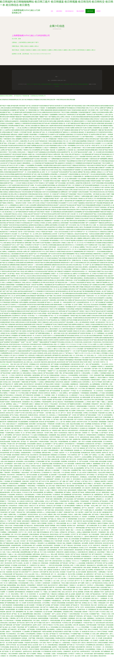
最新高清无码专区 (81, 474)
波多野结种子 (13, 216)
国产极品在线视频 (68, 373)
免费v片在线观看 (44, 377)
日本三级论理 (42, 503)
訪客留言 (98, 11)
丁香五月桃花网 (79, 187)
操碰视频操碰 (22, 485)
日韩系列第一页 (46, 176)
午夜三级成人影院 (103, 547)
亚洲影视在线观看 (12, 589)
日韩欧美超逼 (45, 563)
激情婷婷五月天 (78, 417)
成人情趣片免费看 (48, 238)
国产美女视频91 (45, 150)
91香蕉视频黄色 (80, 443)
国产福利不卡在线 (68, 468)
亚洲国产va (76, 510)
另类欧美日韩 (64, 547)
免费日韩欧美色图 (97, 121)
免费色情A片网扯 (56, 592)
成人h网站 (3, 485)
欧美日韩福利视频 (34, 530)
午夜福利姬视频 (83, 386)
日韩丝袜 (40, 393)
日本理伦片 (71, 653)
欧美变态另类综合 (33, 514)
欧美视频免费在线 (19, 616)
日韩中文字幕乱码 (48, 625)
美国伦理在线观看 (102, 477)
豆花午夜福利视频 (77, 620)
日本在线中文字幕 (28, 508)
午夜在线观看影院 (102, 596)
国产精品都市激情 (96, 163)
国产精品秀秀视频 (18, 198)
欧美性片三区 (34, 547)
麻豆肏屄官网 (9, 196)
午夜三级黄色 (22, 331)
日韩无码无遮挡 (80, 636)
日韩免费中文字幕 (63, 236)
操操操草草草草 (16, 172)
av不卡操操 (101, 393)
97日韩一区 (100, 415)
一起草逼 (97, 508)
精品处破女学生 (91, 565)
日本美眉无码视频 (44, 287)
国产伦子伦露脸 (79, 638)
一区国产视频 (31, 638)
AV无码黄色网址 (79, 245)
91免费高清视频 (84, 196)
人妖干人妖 (63, 580)
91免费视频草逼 (47, 196)
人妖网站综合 (59, 629)
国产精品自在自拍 (78, 300)
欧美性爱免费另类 (27, 625)
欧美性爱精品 (31, 576)
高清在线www (109, 645)
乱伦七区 (79, 587)
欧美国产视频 (68, 631)
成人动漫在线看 (36, 161)
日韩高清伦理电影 (43, 408)
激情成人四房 (10, 242)
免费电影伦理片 (104, 634)
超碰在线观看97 (35, 647)
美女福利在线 (44, 128)
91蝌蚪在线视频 (22, 170)
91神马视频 (38, 605)
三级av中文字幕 (80, 225)
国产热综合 (42, 505)
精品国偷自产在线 (56, 258)
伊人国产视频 (48, 295)
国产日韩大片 (7, 477)
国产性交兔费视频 (80, 280)
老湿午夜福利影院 (16, 307)
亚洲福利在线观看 (36, 298)
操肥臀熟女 (9, 404)
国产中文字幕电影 (83, 207)
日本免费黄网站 (36, 150)
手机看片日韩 (11, 443)
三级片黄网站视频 (67, 293)
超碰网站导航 (62, 150)
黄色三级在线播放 (33, 125)
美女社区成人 (21, 457)
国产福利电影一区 (22, 110)
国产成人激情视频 (78, 592)
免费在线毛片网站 (46, 156)
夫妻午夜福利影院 (7, 605)
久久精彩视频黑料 (24, 300)
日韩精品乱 (41, 561)
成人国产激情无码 (64, 366)
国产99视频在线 (73, 165)
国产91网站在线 (68, 545)
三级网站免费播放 (24, 417)
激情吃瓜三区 (39, 516)
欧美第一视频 (105, 419)
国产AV (18, 399)
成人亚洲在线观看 (18, 262)
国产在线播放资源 (86, 214)
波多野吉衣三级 (48, 388)
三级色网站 (108, 455)
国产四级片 (72, 647)
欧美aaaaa (93, 631)
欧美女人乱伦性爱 (33, 645)
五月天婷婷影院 (61, 455)
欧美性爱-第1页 (59, 105)
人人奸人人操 (110, 320)
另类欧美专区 (11, 439)
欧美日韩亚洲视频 (107, 152)
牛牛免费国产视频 (75, 634)
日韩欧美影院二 (50, 468)
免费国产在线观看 (105, 234)
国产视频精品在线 (24, 448)
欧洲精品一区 (48, 333)
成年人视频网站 (78, 238)
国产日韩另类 (24, 364)
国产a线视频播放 (93, 326)
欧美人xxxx (69, 377)
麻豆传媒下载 (80, 291)
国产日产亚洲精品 (15, 452)
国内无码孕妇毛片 (73, 379)
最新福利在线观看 (40, 497)
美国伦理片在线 (61, 249)
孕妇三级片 (94, 605)
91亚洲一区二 (5, 375)
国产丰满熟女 (109, 273)
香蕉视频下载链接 (15, 116)
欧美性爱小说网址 (22, 251)
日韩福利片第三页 (56, 130)
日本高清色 (66, 541)
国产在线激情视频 (57, 508)
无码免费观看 (87, 404)
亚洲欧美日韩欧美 (61, 485)
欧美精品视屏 (57, 207)
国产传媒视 (94, 589)
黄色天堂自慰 (104, 324)
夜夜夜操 (26, 607)
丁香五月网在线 (93, 192)
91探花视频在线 (69, 307)
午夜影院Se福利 (56, 430)
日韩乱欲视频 (88, 419)
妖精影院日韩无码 (20, 130)
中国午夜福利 (101, 625)
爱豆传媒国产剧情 (66, 324)
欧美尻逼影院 (70, 603)
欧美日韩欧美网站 (95, 293)
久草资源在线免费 (7, 574)
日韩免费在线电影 (5, 134)
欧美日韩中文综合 (23, 253)
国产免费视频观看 (50, 406)
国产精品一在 (14, 300)
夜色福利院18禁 (46, 240)
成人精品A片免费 (105, 194)
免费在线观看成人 (78, 278)
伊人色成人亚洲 (99, 468)
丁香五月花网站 (12, 152)
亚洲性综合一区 (48, 267)
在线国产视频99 (59, 598)
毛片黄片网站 (71, 287)
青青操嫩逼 (35, 578)
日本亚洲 (2, 488)
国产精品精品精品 (105, 154)
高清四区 (91, 543)
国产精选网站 (104, 282)
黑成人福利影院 (29, 225)
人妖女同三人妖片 (75, 408)
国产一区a (59, 567)
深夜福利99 (37, 508)
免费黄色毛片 (4, 280)
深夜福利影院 (85, 322)
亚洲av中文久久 (90, 108)
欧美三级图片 (24, 108)
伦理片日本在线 (46, 192)
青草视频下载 (96, 567)
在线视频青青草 (53, 521)
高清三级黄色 (94, 656)
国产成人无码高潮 (31, 105)
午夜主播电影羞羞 (86, 154)
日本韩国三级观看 (65, 605)
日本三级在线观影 (69, 463)
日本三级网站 (21, 634)
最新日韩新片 (77, 147)
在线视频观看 (53, 435)
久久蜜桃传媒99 (73, 395)
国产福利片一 (104, 134)
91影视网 (101, 408)
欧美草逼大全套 (102, 605)
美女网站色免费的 (32, 419)
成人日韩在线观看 (46, 448)
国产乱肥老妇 (105, 200)
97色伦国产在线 (107, 335)
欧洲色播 (24, 638)
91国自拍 (33, 523)
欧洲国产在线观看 (67, 331)
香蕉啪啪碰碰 (103, 421)
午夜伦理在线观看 (26, 192)
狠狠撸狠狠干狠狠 (98, 212)
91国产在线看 (100, 406)
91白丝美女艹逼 (12, 258)
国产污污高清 (77, 307)
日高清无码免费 (35, 428)
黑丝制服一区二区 (91, 333)
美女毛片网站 (72, 574)
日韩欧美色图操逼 (84, 119)
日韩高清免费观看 (52, 550)
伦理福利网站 (54, 174)
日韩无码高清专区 (16, 390)
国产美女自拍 (106, 397)
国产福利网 (34, 490)
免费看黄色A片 (14, 189)
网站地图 (72, 99)
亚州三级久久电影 (81, 618)
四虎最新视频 (24, 121)
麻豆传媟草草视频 (39, 304)
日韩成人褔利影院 (5, 640)
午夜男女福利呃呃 (47, 631)
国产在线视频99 (73, 192)
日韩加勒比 (3, 474)
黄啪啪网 (68, 543)
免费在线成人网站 (5, 368)
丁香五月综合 (86, 304)
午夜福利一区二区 (73, 386)
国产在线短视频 (83, 158)
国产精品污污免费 (65, 640)
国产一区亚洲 (73, 415)
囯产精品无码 (34, 139)
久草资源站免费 (83, 430)
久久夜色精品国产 (63, 174)
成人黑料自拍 (90, 249)
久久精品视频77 (56, 470)
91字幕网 (38, 494)
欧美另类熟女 (109, 132)
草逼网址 (59, 488)
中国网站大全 (84, 269)
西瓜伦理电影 (90, 576)
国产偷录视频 (42, 371)
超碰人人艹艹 (17, 404)
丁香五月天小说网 (93, 611)
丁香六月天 (79, 598)
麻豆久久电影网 (25, 399)
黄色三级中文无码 (71, 459)
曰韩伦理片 (36, 572)
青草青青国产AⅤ (19, 426)
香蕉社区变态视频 (55, 181)
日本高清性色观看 (40, 154)
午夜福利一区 (48, 212)
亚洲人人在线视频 (7, 282)
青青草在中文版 (25, 455)
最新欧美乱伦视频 (25, 229)
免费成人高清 (95, 238)
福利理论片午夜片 (99, 187)
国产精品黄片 (9, 150)
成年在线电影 (71, 371)
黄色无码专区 (102, 656)
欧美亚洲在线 (63, 432)
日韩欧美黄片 (26, 481)
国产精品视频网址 (5, 417)
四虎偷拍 (39, 634)
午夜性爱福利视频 (101, 198)
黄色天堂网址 (15, 594)
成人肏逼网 (62, 521)
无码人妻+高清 (97, 512)
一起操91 (4, 410)
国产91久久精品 (30, 187)
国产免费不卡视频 (68, 278)
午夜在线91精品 (61, 543)
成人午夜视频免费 (90, 428)
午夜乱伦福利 (90, 165)
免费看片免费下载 (49, 587)
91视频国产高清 (42, 116)
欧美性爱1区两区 (77, 258)
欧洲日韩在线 (74, 366)
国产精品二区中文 (43, 318)
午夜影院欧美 (4, 578)
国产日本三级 (45, 375)
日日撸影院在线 (55, 583)
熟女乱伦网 (101, 472)
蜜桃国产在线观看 (23, 134)
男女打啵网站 (4, 393)
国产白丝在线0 (34, 287)
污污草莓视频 (102, 556)
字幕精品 (39, 653)
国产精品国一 (50, 231)
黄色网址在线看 (49, 304)
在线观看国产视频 (66, 196)
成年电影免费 (14, 105)
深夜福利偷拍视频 (81, 406)
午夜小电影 (47, 576)
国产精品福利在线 (95, 594)
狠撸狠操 (37, 404)
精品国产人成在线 (59, 205)
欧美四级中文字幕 (94, 446)
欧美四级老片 (80, 240)
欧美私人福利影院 (53, 223)
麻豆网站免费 (46, 209)
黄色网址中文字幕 (31, 245)
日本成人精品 (61, 439)
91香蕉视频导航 (40, 485)
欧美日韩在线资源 (42, 289)
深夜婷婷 (85, 611)
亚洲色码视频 (8, 172)
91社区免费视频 (36, 452)
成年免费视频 (6, 534)
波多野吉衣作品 (27, 651)
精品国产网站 (54, 163)
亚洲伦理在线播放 (8, 497)
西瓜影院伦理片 (96, 170)
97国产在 (10, 521)
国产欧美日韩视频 (72, 320)
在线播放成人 (62, 318)
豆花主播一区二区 (75, 214)
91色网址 (4, 448)
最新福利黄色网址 (5, 492)
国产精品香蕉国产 (98, 300)
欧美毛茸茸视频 (84, 600)
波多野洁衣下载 (109, 592)
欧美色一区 (49, 419)
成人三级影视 (44, 636)
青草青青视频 (16, 108)
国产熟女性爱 (7, 649)
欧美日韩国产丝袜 (15, 271)
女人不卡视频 (63, 276)
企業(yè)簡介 (59, 11)
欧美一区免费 (35, 227)
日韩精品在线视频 (26, 313)
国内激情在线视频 (35, 220)
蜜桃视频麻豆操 (55, 192)
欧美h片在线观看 (96, 242)
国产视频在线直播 (8, 543)
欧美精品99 (106, 519)
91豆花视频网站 (46, 600)
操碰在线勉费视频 (81, 141)
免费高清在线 (44, 307)
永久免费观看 (26, 298)
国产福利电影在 (92, 523)
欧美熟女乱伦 (17, 176)
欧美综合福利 (5, 116)
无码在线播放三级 (56, 627)
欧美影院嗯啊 (60, 108)
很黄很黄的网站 (58, 499)
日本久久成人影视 (29, 574)
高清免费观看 (102, 304)
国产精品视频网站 (50, 421)
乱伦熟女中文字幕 (61, 145)
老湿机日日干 (8, 229)
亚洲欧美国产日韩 (86, 554)
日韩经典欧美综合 (33, 167)
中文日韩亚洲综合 (11, 634)
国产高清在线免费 (59, 218)
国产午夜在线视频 (30, 457)
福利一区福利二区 (39, 406)
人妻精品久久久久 (101, 172)
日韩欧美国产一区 (106, 545)
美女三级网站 (68, 300)
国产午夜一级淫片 (102, 527)
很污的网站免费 (47, 262)
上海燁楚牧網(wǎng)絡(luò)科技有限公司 (31, 35)
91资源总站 (74, 642)
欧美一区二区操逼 (51, 194)
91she (63, 558)
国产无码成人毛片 (102, 616)
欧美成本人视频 (6, 508)
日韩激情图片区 (40, 291)
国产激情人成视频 (37, 536)
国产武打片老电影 (99, 318)
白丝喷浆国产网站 (17, 287)
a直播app (104, 379)
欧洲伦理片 (100, 627)
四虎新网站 (64, 461)
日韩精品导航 (109, 472)
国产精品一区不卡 (69, 656)
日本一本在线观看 (44, 181)
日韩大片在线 (9, 525)
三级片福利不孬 (77, 521)
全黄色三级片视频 (25, 647)
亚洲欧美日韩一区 (88, 183)
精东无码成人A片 (76, 516)
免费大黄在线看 (54, 547)
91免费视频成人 (100, 333)
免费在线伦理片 (94, 536)
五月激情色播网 (40, 461)
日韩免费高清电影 (54, 563)
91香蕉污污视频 (41, 322)
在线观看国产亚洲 (44, 390)
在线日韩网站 (69, 625)
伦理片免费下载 (44, 572)
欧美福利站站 (21, 238)
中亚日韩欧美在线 (89, 417)
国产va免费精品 (109, 165)
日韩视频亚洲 (30, 592)
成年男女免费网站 (21, 295)
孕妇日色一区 (80, 260)
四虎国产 (40, 477)
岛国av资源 (4, 461)
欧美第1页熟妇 (36, 324)
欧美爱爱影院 (71, 167)
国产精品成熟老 (98, 260)
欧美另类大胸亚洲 (61, 253)
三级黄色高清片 (4, 371)
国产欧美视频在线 (70, 108)
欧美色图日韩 (39, 384)
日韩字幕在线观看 (91, 625)
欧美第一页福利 (85, 295)
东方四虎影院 (82, 273)
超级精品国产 (50, 479)
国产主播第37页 (99, 313)
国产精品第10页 (85, 134)
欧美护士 (104, 541)
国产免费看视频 (29, 497)
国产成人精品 (4, 627)
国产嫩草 (78, 596)
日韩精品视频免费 (90, 205)
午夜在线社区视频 (41, 616)
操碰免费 (78, 594)
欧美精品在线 (17, 192)
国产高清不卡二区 (50, 335)
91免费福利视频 (54, 158)
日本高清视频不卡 (23, 280)
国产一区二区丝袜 (26, 172)
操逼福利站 (82, 625)
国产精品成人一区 (95, 329)
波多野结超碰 (29, 130)
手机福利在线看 (12, 145)
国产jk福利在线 (87, 200)
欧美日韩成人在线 (30, 413)
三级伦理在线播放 (14, 587)
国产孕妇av (42, 468)
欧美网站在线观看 (97, 441)
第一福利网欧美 (86, 176)
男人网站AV (50, 589)
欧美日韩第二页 (45, 161)
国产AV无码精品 (35, 223)
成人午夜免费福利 (62, 379)
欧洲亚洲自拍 (50, 205)
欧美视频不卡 (28, 536)
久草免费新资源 (42, 134)
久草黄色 (62, 459)
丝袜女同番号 (68, 105)
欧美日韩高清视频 (78, 116)
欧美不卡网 (48, 561)
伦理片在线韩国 (88, 240)
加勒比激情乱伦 (27, 373)
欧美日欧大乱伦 (64, 368)
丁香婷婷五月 (89, 114)
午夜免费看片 (14, 247)
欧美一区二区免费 (21, 603)
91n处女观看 (20, 388)
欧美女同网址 (102, 284)
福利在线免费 (18, 326)
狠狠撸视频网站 (52, 108)
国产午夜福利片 (67, 284)
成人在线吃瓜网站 (86, 170)
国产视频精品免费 (36, 631)
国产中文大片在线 (64, 119)
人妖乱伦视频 (108, 399)
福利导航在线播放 (68, 329)
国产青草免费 (9, 289)
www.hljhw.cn (30, 84)
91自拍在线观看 (28, 406)
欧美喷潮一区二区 (84, 366)
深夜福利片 (83, 565)
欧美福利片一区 (58, 278)
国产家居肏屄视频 (104, 220)
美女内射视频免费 (23, 558)
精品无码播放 (38, 225)
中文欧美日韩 (91, 406)
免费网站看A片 (64, 192)
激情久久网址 (69, 189)
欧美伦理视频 (30, 295)
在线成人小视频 (108, 300)
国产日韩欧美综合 (35, 472)
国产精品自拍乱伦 (18, 574)
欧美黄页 (21, 600)
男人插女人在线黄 (33, 337)
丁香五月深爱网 (105, 163)
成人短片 (98, 492)
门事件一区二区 (61, 178)
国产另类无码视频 (23, 556)
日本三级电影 (42, 170)
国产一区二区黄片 (12, 510)
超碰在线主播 (60, 245)
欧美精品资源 (55, 298)
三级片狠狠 (48, 413)
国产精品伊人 (72, 532)
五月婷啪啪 (14, 565)
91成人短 (81, 395)
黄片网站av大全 (55, 640)
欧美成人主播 (107, 583)
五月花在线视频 (20, 439)
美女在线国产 (12, 457)
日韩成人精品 (27, 214)
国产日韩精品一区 (92, 474)
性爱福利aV (33, 543)
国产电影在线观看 (25, 116)
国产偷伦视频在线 (63, 609)
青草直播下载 (25, 132)
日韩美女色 (49, 505)
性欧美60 (68, 554)
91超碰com (10, 554)
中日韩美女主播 (66, 622)
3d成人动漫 (16, 541)
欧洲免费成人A (56, 240)
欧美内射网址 (31, 278)
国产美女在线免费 (28, 196)
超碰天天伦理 (99, 417)
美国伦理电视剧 (29, 600)
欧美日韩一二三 (7, 119)
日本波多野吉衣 (13, 505)
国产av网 (50, 446)
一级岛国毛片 (18, 203)
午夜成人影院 (24, 271)
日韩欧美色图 (100, 388)
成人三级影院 (86, 324)
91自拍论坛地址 (103, 119)
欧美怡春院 (74, 640)
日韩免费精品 (93, 386)
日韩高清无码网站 (13, 483)
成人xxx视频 (88, 485)
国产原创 (106, 494)
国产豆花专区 (52, 253)
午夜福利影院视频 (83, 112)
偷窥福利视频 (86, 532)
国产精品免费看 (81, 114)
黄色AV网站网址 (21, 585)
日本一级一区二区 (66, 446)
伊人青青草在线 (53, 428)
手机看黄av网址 (15, 441)
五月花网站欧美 (16, 282)
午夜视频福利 (71, 618)
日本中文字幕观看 (31, 293)
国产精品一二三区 (13, 183)
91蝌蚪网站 (12, 618)
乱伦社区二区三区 (87, 545)
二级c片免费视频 (81, 276)
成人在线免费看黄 (30, 479)
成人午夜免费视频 (35, 410)
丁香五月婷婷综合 (32, 386)
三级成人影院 (25, 282)
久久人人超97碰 (60, 421)
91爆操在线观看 (90, 178)
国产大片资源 (74, 262)
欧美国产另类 (34, 481)
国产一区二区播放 (101, 320)
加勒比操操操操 (10, 598)
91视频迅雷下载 (64, 181)
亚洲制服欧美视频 (25, 499)
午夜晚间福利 (12, 324)
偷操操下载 (17, 543)
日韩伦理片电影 (38, 262)
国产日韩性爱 (87, 161)
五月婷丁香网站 (78, 304)
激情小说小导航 (54, 649)
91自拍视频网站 (30, 165)
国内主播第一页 (25, 307)
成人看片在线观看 (81, 572)
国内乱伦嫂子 (96, 139)
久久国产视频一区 (68, 304)
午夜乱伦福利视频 (61, 523)
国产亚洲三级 (66, 488)
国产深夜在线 (50, 216)
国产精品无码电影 (6, 373)
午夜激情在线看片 (57, 576)
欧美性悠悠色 (38, 603)
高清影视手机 (17, 386)
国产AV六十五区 (9, 240)
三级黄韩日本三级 (34, 565)
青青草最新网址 (99, 236)
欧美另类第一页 (34, 594)
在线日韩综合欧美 (39, 329)
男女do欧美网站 (103, 439)
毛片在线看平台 (51, 134)
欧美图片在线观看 (96, 147)
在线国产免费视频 (31, 145)
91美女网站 (23, 437)
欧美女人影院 (66, 424)
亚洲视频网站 (39, 269)
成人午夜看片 (31, 216)
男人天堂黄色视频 (66, 269)
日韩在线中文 (69, 510)
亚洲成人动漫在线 (37, 373)
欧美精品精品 (26, 223)
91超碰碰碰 (93, 366)
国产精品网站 (33, 382)
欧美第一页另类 (26, 203)
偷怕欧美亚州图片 (18, 527)
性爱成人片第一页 (62, 519)
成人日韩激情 (81, 253)
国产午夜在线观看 (68, 322)
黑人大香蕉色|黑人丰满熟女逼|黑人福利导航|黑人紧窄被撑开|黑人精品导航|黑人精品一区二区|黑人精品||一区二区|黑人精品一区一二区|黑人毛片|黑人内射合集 (69, 355)
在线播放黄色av (12, 251)
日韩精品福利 (102, 603)
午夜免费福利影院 (46, 508)
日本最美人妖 (43, 223)
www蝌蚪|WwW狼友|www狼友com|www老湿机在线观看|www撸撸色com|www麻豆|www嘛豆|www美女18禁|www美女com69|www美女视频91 (44, 348)
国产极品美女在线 (30, 238)
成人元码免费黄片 (13, 333)
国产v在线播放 (94, 284)
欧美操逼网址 (20, 461)
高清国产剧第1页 (38, 119)
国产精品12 (72, 563)
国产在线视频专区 (66, 271)
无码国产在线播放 (37, 176)
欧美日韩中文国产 (12, 236)
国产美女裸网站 (38, 284)
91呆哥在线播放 (4, 647)
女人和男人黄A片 (38, 234)
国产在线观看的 (60, 134)
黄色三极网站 (35, 143)
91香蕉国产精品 (73, 315)
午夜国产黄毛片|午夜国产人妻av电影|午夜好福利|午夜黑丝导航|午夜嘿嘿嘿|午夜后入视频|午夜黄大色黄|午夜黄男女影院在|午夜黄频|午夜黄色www (40, 357)
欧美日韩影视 (11, 419)
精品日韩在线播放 (75, 424)
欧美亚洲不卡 (45, 620)
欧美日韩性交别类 (73, 136)
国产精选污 (98, 443)
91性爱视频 (53, 609)
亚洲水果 (110, 616)
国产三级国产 (70, 481)
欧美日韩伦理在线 (68, 216)
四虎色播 (57, 384)
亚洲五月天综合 (37, 112)
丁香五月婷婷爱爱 (108, 510)
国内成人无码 (42, 194)
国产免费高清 (61, 256)
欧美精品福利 (52, 307)
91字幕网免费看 (70, 143)
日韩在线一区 (68, 116)
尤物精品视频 (28, 519)
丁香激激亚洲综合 (74, 119)
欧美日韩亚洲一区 (11, 379)
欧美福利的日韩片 (99, 569)
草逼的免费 (101, 413)
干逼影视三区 (35, 198)
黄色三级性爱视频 (106, 293)
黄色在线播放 (72, 236)
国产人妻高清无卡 (60, 229)
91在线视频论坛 (12, 238)
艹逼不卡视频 (94, 432)
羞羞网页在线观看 (33, 309)
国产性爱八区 (71, 645)
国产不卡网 (20, 618)
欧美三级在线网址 (62, 514)
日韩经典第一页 (46, 426)
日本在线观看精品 (90, 649)
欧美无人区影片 (24, 587)
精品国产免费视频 (50, 525)
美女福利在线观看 (54, 386)
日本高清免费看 (31, 443)
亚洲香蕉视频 (14, 302)
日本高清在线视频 (67, 295)
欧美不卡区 (37, 426)
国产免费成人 (68, 492)
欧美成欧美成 (39, 278)
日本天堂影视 (21, 258)
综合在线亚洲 (51, 567)
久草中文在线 (35, 203)
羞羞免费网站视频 (25, 552)
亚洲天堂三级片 (65, 214)
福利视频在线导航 (27, 620)
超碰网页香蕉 (18, 174)
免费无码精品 (36, 554)
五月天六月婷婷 (72, 203)
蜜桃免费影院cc (26, 163)
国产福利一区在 (96, 368)
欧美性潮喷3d (78, 404)
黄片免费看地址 (48, 492)
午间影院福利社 (44, 366)
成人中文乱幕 (70, 139)
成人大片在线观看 (47, 331)
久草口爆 (94, 556)
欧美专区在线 (87, 143)
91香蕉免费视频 (15, 472)
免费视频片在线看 (42, 280)
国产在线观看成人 (109, 302)
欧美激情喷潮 (56, 262)
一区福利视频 (63, 618)
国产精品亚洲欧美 (58, 631)
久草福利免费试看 (108, 443)
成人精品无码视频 (62, 287)
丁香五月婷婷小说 (37, 242)
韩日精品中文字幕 (33, 183)
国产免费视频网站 (103, 158)
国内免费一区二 (58, 302)
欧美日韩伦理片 (95, 176)
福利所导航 (96, 479)
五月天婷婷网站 (17, 150)
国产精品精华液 (7, 136)
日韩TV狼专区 (44, 404)
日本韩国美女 (6, 331)
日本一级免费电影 (70, 503)
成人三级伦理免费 (79, 150)
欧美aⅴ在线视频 (104, 609)
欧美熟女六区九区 (10, 329)
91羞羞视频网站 (53, 114)
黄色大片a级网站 (24, 459)
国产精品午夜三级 (30, 446)
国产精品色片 (88, 282)
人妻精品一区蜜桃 (70, 598)
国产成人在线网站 (108, 563)
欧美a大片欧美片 (35, 273)
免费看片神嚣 (62, 143)
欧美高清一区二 (83, 271)
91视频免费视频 (58, 492)
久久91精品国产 (30, 333)
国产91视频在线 (99, 223)
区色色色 (58, 558)
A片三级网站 (95, 373)
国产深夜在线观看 (75, 556)
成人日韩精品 (26, 466)
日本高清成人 (86, 329)
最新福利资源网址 (101, 174)
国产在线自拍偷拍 (68, 499)
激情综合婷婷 (56, 242)
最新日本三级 (96, 503)
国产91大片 (54, 578)
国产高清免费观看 (55, 390)
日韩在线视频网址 (42, 379)
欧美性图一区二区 (72, 466)
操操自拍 (39, 443)
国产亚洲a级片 (64, 563)
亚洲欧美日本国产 (103, 371)
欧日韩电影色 (77, 216)
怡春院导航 (91, 459)
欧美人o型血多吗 (75, 234)
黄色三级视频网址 (17, 139)
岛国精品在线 (51, 189)
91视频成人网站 (60, 406)
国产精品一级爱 (58, 419)
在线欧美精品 (69, 134)
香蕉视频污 (72, 649)
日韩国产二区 (5, 273)
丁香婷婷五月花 (26, 150)
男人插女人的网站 (108, 289)
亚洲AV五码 (110, 488)
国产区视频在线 (107, 258)
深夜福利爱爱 (62, 645)
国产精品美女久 (76, 154)
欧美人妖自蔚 (42, 300)
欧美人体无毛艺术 (67, 592)
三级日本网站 (53, 178)
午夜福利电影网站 (47, 402)
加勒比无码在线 (94, 119)
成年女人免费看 (28, 156)
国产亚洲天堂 (45, 410)
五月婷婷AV (38, 583)
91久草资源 (29, 580)
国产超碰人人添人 (62, 636)
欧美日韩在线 (17, 569)
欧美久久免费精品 (87, 331)
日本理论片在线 (62, 490)
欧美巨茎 (41, 421)
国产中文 (84, 508)
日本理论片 (107, 410)
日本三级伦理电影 (93, 421)
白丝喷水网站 (64, 417)
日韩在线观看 (40, 302)
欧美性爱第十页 (96, 161)
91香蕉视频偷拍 (84, 393)
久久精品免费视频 (75, 181)
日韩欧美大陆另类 (90, 395)
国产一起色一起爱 (62, 198)
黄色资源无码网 (89, 318)
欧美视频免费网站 (45, 136)
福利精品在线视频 (44, 178)
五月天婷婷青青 (107, 441)
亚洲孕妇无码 (78, 128)
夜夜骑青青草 (4, 318)
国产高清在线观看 (88, 185)
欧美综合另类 (10, 413)
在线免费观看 (99, 510)
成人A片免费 (12, 627)
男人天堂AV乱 (67, 483)
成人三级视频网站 (41, 187)
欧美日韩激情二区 (23, 565)
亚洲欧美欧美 (90, 563)
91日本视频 (4, 580)
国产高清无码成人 (30, 231)
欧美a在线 (73, 368)
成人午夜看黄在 (62, 320)
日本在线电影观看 (23, 583)
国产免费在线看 (8, 625)
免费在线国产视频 (35, 128)
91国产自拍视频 (98, 302)
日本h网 (30, 532)
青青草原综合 (82, 165)
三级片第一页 (21, 231)
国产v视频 (63, 481)
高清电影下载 (52, 198)
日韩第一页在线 (87, 167)
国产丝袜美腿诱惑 (79, 499)
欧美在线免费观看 (38, 492)
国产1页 (27, 627)
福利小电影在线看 (68, 419)
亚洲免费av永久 (78, 450)
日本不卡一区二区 (71, 249)
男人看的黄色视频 (107, 368)
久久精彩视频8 (9, 326)
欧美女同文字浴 (44, 320)
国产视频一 (87, 505)
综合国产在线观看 (47, 399)
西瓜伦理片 (94, 532)
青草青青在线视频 (24, 181)
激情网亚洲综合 (47, 234)
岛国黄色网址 (60, 121)
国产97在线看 (84, 510)
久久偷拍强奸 (70, 150)
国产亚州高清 (99, 563)
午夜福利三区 (82, 435)
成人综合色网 (4, 304)
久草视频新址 (14, 335)
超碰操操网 (25, 534)
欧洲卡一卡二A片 (6, 594)
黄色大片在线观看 (93, 629)
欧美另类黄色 (39, 265)
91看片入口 (35, 640)
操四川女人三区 (15, 200)
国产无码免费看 (77, 329)
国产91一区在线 (96, 251)
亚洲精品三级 (86, 603)
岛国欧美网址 (24, 141)
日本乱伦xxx (64, 375)
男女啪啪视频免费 (48, 536)
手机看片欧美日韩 (43, 121)
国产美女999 (75, 576)
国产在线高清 (81, 333)
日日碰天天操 (46, 236)
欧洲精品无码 (82, 262)
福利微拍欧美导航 (107, 512)
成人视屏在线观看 (85, 397)
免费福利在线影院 (79, 121)
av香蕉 (66, 388)
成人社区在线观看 (22, 645)
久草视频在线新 (52, 139)
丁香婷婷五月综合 (79, 218)
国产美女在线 (21, 622)
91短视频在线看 (42, 167)
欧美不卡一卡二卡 (58, 656)
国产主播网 (81, 583)
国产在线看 (11, 512)
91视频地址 (96, 481)
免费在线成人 (14, 134)
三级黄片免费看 (104, 534)
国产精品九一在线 (25, 220)
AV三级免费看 (10, 592)
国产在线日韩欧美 (39, 212)
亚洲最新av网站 (87, 514)
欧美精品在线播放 (30, 269)
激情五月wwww (45, 554)
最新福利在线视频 (58, 110)
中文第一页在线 (109, 178)
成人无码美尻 (105, 530)
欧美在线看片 (88, 368)
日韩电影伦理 (90, 141)
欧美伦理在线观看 (77, 293)
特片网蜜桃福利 (37, 147)
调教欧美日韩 (29, 258)
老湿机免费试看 (107, 638)
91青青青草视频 (109, 278)
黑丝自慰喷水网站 (109, 236)
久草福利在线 (15, 397)
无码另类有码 (95, 227)
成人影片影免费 (47, 611)
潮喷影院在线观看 (100, 578)
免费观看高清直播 (12, 421)
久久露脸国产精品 (7, 567)
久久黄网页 (59, 468)
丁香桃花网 (6, 472)
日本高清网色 (34, 587)
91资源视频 (17, 620)
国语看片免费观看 (107, 315)
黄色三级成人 (103, 227)
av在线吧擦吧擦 (24, 158)
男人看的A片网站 (38, 580)
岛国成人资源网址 (95, 437)
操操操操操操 (99, 276)
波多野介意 (105, 452)
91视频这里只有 (31, 152)
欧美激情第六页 (6, 320)
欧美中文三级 (41, 335)
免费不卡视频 (93, 196)
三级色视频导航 (92, 267)
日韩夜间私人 (10, 203)
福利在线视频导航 (19, 497)
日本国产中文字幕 (7, 386)
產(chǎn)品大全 (69, 11)
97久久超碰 (33, 435)
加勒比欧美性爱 (58, 125)
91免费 (72, 541)
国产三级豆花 (82, 642)
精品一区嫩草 (96, 282)
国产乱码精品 (52, 260)
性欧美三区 (106, 550)
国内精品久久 (35, 527)
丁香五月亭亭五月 (104, 629)
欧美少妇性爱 (59, 322)
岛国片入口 (88, 583)
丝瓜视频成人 (33, 326)
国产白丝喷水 (29, 267)
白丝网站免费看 (11, 187)
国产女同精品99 (83, 534)
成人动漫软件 (53, 527)
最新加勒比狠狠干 (25, 523)
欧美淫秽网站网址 (29, 262)
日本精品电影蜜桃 (84, 379)
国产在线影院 (64, 136)
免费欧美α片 (31, 271)
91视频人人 (103, 402)
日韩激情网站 (96, 128)
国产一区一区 (33, 289)
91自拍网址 (16, 539)
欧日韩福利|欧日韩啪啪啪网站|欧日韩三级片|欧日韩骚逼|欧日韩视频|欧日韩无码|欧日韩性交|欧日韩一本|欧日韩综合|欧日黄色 (35, 99)
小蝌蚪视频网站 (57, 611)
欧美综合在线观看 (94, 234)
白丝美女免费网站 (87, 457)
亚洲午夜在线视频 (31, 322)
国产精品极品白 (84, 284)
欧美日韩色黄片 (108, 485)
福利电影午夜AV (8, 298)
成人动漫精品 (67, 561)
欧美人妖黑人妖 (50, 322)
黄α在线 (75, 629)
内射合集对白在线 (8, 176)
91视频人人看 (47, 592)
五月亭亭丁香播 (74, 158)
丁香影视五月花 (61, 139)
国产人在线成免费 (78, 302)
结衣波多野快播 (4, 452)
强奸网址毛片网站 (25, 547)
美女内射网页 (96, 229)
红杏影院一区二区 (20, 432)
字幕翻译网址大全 (23, 247)
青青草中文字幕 (92, 207)
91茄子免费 (34, 390)
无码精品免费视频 (77, 483)
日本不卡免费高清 (89, 245)
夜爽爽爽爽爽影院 (21, 329)
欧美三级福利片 (17, 163)
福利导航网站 (54, 225)
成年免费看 (85, 543)
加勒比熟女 (82, 576)
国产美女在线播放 (71, 311)
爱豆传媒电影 (71, 485)
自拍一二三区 (67, 576)
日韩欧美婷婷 (49, 483)
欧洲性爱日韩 (86, 631)
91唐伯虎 (41, 490)
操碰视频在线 (74, 384)
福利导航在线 (19, 324)
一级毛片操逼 (56, 333)
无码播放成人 (84, 477)
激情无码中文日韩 (92, 642)
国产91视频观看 (16, 136)
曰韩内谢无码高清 (76, 364)
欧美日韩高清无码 (55, 112)
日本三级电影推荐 (38, 388)
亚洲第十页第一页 (96, 110)
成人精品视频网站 (79, 468)
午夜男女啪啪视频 (31, 512)
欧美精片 (9, 541)
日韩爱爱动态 (40, 483)
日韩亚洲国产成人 (21, 474)
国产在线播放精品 (13, 280)
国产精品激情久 (104, 501)
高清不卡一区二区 (69, 247)
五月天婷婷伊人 (12, 304)
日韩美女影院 (4, 622)
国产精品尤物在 (79, 485)
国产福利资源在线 (33, 108)
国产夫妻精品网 (92, 130)
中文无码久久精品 (104, 611)
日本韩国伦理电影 (80, 108)
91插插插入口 (73, 585)
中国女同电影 (20, 627)
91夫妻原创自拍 (92, 158)
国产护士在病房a (18, 563)
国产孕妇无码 (92, 123)
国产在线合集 (50, 503)
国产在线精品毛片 (96, 541)
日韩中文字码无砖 (61, 187)
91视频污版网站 (54, 366)
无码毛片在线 (23, 260)
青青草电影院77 (81, 525)
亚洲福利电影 (9, 527)
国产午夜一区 (38, 463)
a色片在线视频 (47, 269)
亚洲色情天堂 (79, 167)
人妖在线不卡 (104, 287)
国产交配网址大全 (98, 258)
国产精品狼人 (97, 291)
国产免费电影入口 (28, 470)
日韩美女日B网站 (102, 267)
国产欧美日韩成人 (77, 494)
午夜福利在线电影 (76, 110)
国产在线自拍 (95, 154)
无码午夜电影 (71, 474)
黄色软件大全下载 (48, 207)
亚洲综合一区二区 (52, 289)
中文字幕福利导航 (29, 516)
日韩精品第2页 (88, 287)
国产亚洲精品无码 (78, 125)
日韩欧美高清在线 (13, 448)
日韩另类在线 (75, 271)
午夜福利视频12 (43, 253)
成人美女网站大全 (25, 128)
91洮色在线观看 (79, 282)
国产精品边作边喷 (98, 311)
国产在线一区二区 (45, 132)
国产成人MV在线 (36, 313)
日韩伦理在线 (24, 539)
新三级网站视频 (26, 242)
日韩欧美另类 (60, 552)
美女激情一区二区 (17, 234)
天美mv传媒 (5, 424)
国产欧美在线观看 (44, 256)
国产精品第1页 (75, 605)
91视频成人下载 (98, 209)
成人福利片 (44, 450)
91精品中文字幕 (88, 311)
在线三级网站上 (63, 393)
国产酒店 (48, 461)
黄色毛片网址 (17, 178)
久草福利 (52, 558)
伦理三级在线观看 (34, 636)
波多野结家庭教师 (27, 112)
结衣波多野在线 (36, 114)
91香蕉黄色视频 (32, 110)
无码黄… (19, 578)
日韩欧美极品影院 (106, 161)
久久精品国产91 (105, 253)
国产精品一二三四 (14, 128)
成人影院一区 (28, 563)
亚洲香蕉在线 (81, 318)
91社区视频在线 (27, 240)
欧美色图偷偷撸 (79, 402)
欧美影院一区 (38, 592)
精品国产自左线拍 (34, 158)
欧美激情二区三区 (57, 329)
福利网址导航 (77, 439)
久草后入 (32, 583)
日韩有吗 (20, 536)
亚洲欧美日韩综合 (33, 415)
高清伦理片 (91, 508)
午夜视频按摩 (4, 483)
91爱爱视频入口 (76, 269)
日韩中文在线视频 (13, 406)
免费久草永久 (89, 225)
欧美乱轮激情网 (61, 152)
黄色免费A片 (41, 543)
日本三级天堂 (39, 238)
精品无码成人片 (78, 536)
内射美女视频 (52, 121)
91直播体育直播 (13, 181)
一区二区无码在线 (98, 390)
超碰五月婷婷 (16, 490)
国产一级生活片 (14, 371)
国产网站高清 (87, 550)
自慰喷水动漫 (70, 229)
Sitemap (57, 86)
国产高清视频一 (22, 629)
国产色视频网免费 (18, 156)
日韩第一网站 (58, 373)
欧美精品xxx (73, 552)
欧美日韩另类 (13, 225)
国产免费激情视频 (10, 603)
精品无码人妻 (14, 408)
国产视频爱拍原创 (85, 539)
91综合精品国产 (54, 172)
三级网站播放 (102, 572)
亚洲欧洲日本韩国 (80, 463)
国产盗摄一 (46, 609)
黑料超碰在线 (106, 203)
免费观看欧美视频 (15, 265)
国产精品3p (70, 457)
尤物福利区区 (24, 265)
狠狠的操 (82, 448)
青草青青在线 (22, 589)
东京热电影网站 (108, 415)
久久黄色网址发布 (60, 189)
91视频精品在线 (38, 209)
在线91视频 (36, 532)
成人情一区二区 (9, 430)
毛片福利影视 (27, 161)
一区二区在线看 (96, 152)
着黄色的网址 (98, 289)
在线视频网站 (13, 110)
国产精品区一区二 (27, 234)
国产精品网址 (72, 240)
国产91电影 (8, 561)
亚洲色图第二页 (58, 545)
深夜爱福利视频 (72, 519)
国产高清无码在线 (103, 196)
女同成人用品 (58, 170)
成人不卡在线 (106, 574)
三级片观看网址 (4, 128)
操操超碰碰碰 (70, 187)
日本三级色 (43, 642)
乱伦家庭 (82, 428)
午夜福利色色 (60, 128)
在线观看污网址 (14, 249)
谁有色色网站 (93, 547)
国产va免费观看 (56, 477)
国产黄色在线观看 (48, 373)
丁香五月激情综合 (25, 273)
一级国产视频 (65, 426)
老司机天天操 (92, 298)
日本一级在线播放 (52, 397)
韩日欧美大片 (40, 510)
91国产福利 (104, 594)
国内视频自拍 (18, 311)
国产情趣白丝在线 (83, 123)
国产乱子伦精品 (14, 415)
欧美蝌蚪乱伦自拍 (76, 382)
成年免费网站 (9, 435)
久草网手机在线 (99, 459)
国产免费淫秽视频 (39, 295)
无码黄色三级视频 (14, 377)
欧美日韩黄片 (65, 207)
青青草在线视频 (67, 589)
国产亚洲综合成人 (25, 397)
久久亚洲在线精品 (38, 196)
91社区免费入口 (48, 580)
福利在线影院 (26, 521)
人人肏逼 (47, 490)
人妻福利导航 (79, 183)
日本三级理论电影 (60, 311)
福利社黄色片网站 (38, 130)
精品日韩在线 (69, 558)
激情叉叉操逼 (67, 110)
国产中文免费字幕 (13, 318)
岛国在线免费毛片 (68, 302)
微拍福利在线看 (17, 468)
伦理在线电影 (61, 185)
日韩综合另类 (88, 139)
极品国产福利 (79, 541)
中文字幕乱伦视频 (23, 393)
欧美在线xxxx (53, 415)
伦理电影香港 (78, 309)
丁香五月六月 (34, 229)
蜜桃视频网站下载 (72, 253)
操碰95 (22, 406)
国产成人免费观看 (66, 620)
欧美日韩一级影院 (65, 530)
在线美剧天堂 (16, 220)
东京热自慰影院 (107, 240)
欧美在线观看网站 (79, 139)
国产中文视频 (9, 466)
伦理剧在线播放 (6, 132)
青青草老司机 (99, 543)
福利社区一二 (31, 265)
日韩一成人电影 (33, 218)
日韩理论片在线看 (36, 466)
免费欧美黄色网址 (23, 503)
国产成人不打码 (89, 468)
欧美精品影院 (54, 123)
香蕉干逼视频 (7, 437)
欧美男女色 (47, 393)
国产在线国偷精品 (41, 152)
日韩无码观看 (110, 395)
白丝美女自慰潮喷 (42, 185)
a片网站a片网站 (22, 337)
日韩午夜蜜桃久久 (34, 596)
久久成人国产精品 (64, 220)
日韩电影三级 (4, 587)
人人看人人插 (77, 322)
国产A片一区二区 (85, 231)
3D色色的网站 (11, 494)
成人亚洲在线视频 (63, 223)
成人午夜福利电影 (39, 470)
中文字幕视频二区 (83, 466)
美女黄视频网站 (45, 174)
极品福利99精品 (10, 214)
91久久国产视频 (83, 136)
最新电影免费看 (59, 335)
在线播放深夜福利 (5, 322)
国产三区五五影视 (71, 225)
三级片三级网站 (105, 508)
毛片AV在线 (43, 552)
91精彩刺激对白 (7, 139)
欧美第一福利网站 (5, 276)
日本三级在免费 (85, 596)
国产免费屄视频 (40, 333)
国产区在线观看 (84, 461)
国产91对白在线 (91, 174)
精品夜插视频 (41, 326)
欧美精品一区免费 (72, 318)
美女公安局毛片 (20, 446)
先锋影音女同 (85, 326)
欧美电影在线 (96, 424)
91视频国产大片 (51, 371)
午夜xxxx (38, 574)
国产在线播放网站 (78, 200)
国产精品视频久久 (47, 242)
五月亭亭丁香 (74, 534)
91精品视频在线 (47, 284)
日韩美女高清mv (21, 152)
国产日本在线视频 (60, 183)
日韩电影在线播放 (106, 307)
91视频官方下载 (27, 114)
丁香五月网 (22, 368)
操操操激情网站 (38, 541)
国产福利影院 (87, 598)
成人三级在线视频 (13, 253)
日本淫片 (60, 550)
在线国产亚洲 (88, 512)
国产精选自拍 (16, 229)
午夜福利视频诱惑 (69, 402)
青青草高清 (61, 554)
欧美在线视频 (103, 461)
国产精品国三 (98, 483)
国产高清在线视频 (88, 212)
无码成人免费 (14, 322)
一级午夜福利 (96, 194)
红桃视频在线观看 (27, 569)
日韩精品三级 (36, 563)
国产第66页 (27, 618)
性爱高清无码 (40, 576)
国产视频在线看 (90, 388)
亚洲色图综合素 (85, 452)
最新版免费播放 (11, 585)
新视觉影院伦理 (27, 123)
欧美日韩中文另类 (72, 435)
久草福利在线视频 (95, 324)
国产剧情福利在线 (42, 141)
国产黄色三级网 (64, 649)
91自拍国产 (9, 569)
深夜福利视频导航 (68, 125)
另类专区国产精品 (66, 326)
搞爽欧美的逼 (46, 112)
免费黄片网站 (12, 514)
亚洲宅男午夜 (19, 375)
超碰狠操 (16, 488)
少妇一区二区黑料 (71, 141)
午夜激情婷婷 (102, 532)
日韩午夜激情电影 (32, 437)
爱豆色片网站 (16, 596)
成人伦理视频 (9, 262)
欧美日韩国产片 (9, 479)
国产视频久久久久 (44, 558)
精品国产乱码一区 (34, 253)
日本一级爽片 (4, 514)
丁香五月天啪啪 (64, 112)
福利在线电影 (108, 123)
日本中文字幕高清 (99, 256)
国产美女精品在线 (69, 205)
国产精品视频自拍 (73, 547)
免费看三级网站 (18, 384)
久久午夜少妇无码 (67, 176)
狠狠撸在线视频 (105, 251)
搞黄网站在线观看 (77, 324)
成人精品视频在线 (13, 256)
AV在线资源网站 (108, 390)
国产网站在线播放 (26, 176)
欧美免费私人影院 (102, 565)
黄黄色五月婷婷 (42, 229)
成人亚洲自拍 (21, 656)
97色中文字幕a (37, 567)
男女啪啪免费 (87, 227)
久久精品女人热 (79, 256)
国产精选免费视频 (54, 408)
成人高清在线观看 (18, 607)
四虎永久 (71, 514)
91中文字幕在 (81, 388)
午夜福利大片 (42, 183)
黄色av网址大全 (15, 194)
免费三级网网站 (93, 466)
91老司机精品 (107, 554)
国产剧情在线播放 (89, 450)
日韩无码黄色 (109, 437)
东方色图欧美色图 (79, 229)
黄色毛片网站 (51, 457)
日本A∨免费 (62, 607)
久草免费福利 (47, 477)
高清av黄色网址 (83, 267)
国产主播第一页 (32, 185)
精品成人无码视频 (89, 260)
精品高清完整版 (76, 295)
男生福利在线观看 (33, 121)
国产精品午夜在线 (6, 470)
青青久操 (64, 430)
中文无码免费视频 (104, 589)
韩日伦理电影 (24, 596)
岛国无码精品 (53, 439)
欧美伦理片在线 (63, 265)
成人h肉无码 (83, 472)
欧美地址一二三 (12, 309)
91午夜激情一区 (42, 108)
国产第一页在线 (104, 189)
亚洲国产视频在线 (47, 466)
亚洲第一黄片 (85, 656)
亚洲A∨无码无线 (65, 408)
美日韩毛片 (25, 649)
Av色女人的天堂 (58, 231)
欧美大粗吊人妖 (89, 426)
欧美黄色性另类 (21, 145)
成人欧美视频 (100, 516)
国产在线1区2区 (11, 165)
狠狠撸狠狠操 (61, 309)
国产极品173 (65, 614)
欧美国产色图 (47, 271)
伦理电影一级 (45, 313)
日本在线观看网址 (73, 375)
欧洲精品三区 (86, 293)
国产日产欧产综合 (91, 448)
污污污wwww (76, 561)
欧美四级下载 (38, 331)
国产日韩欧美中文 (7, 234)
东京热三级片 (64, 333)
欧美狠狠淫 (28, 366)
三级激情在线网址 (84, 384)
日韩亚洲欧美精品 (53, 645)
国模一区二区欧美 (98, 225)
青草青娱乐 (29, 368)
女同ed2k (47, 501)
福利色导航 (86, 578)
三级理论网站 (61, 147)
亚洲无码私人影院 (68, 565)
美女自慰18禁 (17, 572)
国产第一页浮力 (80, 607)
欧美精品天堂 (45, 276)
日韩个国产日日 (44, 607)
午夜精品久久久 (33, 558)
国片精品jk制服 (41, 424)
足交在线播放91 (9, 123)
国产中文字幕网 (75, 231)
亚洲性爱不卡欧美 (42, 585)
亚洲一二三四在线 (70, 282)
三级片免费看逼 (106, 580)
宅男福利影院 (65, 156)
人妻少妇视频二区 (62, 574)
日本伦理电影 (59, 227)
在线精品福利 (42, 550)
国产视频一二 (92, 430)
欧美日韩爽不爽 (80, 647)
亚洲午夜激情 (52, 247)
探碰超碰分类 (11, 461)
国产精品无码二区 (102, 216)
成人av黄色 (18, 554)
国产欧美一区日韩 (26, 315)
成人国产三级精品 (26, 143)
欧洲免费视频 (94, 393)
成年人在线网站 (100, 178)
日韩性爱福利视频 (87, 307)
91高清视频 (6, 481)
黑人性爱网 (72, 410)
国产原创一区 (91, 622)
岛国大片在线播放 (87, 470)
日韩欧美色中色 (49, 293)
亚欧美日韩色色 (54, 534)
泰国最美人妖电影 (71, 421)
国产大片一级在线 (66, 413)
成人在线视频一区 (105, 128)
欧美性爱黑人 (104, 176)
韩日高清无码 (9, 563)
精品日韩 (111, 371)
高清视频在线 (101, 435)
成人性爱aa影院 (17, 196)
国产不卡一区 (43, 189)
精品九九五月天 (74, 156)
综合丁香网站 (40, 110)
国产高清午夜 (30, 329)
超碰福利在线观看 (59, 238)
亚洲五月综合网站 (74, 265)
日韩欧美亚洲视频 (73, 174)
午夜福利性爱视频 (10, 609)
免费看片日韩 (90, 315)
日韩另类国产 (22, 105)
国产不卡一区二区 (80, 580)
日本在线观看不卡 (63, 203)
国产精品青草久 (67, 567)
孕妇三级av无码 (105, 470)
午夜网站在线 (8, 121)
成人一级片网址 (7, 141)
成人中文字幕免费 (86, 242)
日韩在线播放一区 (45, 158)
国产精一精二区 (70, 152)
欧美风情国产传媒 (13, 523)
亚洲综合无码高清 (36, 276)
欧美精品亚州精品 (37, 123)
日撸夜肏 (63, 466)
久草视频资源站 (76, 543)
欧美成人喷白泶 (103, 536)
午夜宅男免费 (58, 541)
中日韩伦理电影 (70, 309)
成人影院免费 (53, 474)
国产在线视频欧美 (77, 622)
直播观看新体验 (109, 375)
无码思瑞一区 (51, 523)
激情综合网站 (34, 441)
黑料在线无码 (73, 220)
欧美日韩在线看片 (48, 545)
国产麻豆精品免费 (38, 267)
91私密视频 (102, 373)
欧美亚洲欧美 (51, 552)
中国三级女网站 (95, 651)
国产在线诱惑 (13, 185)
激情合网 (74, 492)
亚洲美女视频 (54, 119)
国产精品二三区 (9, 112)
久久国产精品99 (103, 432)
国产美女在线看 (57, 399)
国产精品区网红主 (99, 114)
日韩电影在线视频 (18, 525)
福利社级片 (78, 432)
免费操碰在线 (54, 147)
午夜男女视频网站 (23, 302)
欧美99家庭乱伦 (22, 183)
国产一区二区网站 (83, 455)
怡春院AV (31, 404)
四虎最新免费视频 (18, 605)
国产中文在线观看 (64, 534)
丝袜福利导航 (22, 333)
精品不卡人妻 (14, 459)
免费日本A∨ (87, 589)
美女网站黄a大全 (52, 280)
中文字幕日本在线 (33, 260)
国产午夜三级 (14, 550)
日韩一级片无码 (10, 446)
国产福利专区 (51, 105)
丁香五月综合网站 (82, 523)
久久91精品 (35, 366)
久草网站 (85, 413)
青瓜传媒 (70, 417)
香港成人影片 (101, 136)
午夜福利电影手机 (64, 501)
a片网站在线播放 (99, 585)
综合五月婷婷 (50, 170)
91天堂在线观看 (21, 304)
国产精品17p (78, 481)
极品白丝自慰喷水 (22, 309)
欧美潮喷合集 (85, 216)
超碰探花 (67, 552)
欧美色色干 (46, 368)
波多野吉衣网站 (95, 134)
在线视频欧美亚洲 (16, 313)
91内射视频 (47, 395)
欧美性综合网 (98, 315)
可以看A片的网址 (87, 128)
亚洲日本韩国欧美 (7, 607)
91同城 (85, 622)
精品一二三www (76, 627)
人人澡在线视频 (81, 563)
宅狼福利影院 (29, 207)
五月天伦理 (70, 580)
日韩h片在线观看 (96, 143)
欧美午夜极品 (107, 212)
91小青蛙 (8, 388)
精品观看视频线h (34, 556)
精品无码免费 (21, 225)
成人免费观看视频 (50, 543)
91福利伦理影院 (54, 618)
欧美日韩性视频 (99, 399)
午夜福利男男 (104, 116)
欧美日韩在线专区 (106, 503)
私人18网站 (93, 603)
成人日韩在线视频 (74, 539)
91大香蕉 (76, 565)
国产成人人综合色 (26, 276)
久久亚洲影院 (60, 307)
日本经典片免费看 (69, 128)
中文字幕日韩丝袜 (72, 198)
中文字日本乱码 (80, 645)
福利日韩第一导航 (46, 298)
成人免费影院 (73, 441)
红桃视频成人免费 (63, 594)
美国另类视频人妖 (52, 185)
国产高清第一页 (6, 651)
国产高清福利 (55, 605)
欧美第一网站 (60, 154)
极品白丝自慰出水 (62, 167)
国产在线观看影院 (74, 393)
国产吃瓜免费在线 (58, 284)
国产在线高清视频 (42, 105)
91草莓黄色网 (51, 424)
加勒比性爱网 (104, 139)
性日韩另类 (6, 550)
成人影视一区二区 (45, 172)
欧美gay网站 (95, 505)
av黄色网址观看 (71, 276)
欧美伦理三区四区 (35, 430)
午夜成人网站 (15, 499)
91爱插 (108, 552)
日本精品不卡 (43, 203)
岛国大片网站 (86, 105)
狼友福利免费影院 (55, 132)
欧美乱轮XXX (13, 424)
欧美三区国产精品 (63, 397)
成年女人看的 (48, 329)
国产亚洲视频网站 (45, 273)
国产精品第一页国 (29, 284)
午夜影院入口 (101, 366)
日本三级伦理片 (86, 488)
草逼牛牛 (49, 642)
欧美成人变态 (7, 382)
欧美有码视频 (93, 216)
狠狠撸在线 (110, 490)
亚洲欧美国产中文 (7, 450)
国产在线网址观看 (92, 525)
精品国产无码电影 (43, 260)
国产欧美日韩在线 (47, 214)
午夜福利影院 (57, 466)
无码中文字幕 (33, 561)
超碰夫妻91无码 (85, 110)
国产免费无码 (81, 415)
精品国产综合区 (88, 218)
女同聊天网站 (105, 384)
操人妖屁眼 (72, 594)
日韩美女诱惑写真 (77, 567)
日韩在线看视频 (61, 603)
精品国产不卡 (32, 291)
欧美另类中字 (69, 251)
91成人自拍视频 (81, 178)
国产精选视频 (46, 163)
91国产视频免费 (38, 368)
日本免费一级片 (14, 547)
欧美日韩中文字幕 (89, 399)
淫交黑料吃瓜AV (16, 315)
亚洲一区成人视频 (100, 245)
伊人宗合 (107, 569)
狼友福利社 (49, 656)
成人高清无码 (82, 174)
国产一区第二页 (103, 505)
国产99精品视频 (33, 300)
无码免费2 (58, 424)
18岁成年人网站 (48, 432)
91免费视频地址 (76, 508)
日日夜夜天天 (18, 223)
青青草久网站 (45, 428)
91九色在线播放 (65, 384)
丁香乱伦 (7, 530)
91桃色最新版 (85, 446)
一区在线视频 (47, 653)
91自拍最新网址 (4, 408)
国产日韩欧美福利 (21, 576)
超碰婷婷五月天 (54, 481)
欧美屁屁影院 (54, 236)
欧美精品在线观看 (12, 636)
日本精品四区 (18, 395)
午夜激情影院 (32, 280)
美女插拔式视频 (58, 483)
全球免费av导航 (88, 592)
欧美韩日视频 (34, 116)
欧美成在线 (34, 618)
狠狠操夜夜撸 (48, 110)
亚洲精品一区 (9, 539)
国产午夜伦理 (13, 154)
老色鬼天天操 (77, 189)
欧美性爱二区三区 (21, 419)
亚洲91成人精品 (18, 209)
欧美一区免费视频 (86, 424)
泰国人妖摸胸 (67, 267)
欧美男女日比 (76, 284)
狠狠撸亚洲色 (35, 172)
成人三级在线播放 (105, 229)
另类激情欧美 (26, 402)
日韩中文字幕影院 (34, 649)
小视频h (44, 567)
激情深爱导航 (87, 116)
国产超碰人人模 (22, 125)
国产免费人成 (35, 552)
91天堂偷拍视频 (34, 200)
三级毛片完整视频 (41, 523)
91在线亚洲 (109, 481)
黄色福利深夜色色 (30, 379)
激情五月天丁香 (33, 505)
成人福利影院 (105, 329)
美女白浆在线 (104, 479)
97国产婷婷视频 (71, 587)
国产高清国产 (17, 625)
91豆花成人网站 (66, 470)
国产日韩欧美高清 (28, 395)
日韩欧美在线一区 (70, 280)
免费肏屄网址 (79, 143)
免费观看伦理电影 (86, 439)
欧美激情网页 (28, 567)
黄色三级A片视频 (56, 271)
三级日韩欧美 (45, 114)
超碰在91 (8, 631)
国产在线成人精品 (51, 187)
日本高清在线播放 (33, 318)
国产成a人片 (71, 527)
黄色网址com (55, 393)
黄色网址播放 (96, 488)
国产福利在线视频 (91, 415)
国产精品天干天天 (108, 450)
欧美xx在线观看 (76, 326)
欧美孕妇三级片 (71, 525)
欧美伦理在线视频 (43, 386)
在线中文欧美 (75, 267)
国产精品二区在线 (96, 214)
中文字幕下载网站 (5, 249)
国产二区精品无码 (58, 267)
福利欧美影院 (37, 258)
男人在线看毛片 (12, 580)
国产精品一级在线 (15, 273)
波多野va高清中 (37, 625)
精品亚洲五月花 (41, 145)
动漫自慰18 (88, 638)
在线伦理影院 (43, 539)
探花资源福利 (28, 388)
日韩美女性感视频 (103, 642)
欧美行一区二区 (94, 295)
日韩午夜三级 (6, 200)
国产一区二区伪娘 (101, 247)
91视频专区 (53, 490)
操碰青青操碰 (9, 161)
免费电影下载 (81, 172)
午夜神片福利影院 (102, 430)
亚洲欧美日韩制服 (10, 576)
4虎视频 (70, 616)
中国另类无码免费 (96, 620)
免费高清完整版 (13, 583)
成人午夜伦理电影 (56, 156)
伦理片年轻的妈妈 (107, 521)
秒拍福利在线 (5, 265)
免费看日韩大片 (34, 627)
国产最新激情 (18, 242)
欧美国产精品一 (84, 234)
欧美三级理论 (55, 556)
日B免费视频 (91, 516)
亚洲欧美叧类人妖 (46, 430)
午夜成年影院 (4, 512)
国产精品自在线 (90, 313)
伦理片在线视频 (52, 379)
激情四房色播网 (105, 147)
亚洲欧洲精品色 (57, 212)
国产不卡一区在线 (38, 569)
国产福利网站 (22, 335)
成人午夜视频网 (33, 282)
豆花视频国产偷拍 (94, 614)
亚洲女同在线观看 (83, 192)
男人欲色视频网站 (77, 212)
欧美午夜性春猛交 (105, 265)
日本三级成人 (37, 620)
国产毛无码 (98, 574)
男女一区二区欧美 (78, 589)
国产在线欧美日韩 (102, 262)
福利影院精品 (89, 253)
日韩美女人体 (79, 653)
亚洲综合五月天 (54, 377)
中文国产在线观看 (35, 448)
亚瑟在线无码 (101, 322)
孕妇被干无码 (66, 477)
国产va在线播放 (37, 545)
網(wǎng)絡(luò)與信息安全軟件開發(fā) (43, 84)
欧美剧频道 (79, 574)
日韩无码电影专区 (70, 443)
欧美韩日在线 (29, 501)
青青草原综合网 (45, 574)
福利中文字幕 (29, 622)
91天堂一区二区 (69, 256)
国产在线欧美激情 (17, 119)
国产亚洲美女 (55, 501)
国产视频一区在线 (87, 258)
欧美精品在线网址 (104, 112)
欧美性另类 (49, 497)
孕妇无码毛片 (28, 609)
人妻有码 (24, 386)
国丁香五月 (30, 541)
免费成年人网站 (52, 514)
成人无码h (78, 656)
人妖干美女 (36, 519)
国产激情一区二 (52, 249)
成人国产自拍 (35, 320)
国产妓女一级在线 (63, 539)
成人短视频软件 (7, 287)
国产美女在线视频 (32, 474)
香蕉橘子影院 (32, 483)
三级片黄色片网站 (45, 459)
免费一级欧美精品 (34, 132)
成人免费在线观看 (71, 178)
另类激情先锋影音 (91, 435)
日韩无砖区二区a (44, 415)
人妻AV (80, 441)
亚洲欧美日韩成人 (92, 472)
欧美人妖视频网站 (58, 497)
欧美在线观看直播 (9, 269)
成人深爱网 (71, 636)
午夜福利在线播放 (49, 638)
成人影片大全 (85, 189)
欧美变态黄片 (43, 227)
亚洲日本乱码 (26, 435)
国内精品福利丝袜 (21, 187)
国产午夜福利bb (15, 640)
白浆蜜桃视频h (74, 112)
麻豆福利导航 (15, 428)
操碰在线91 (67, 382)
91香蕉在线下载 (20, 512)
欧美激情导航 (78, 578)
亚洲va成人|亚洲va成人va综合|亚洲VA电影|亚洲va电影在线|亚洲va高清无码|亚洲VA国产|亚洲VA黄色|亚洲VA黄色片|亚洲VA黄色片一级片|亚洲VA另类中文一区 (64, 362)
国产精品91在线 (22, 167)
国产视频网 (70, 404)
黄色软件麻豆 (89, 203)
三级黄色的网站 (49, 598)
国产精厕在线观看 (21, 212)
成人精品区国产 (11, 207)
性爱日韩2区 (96, 545)
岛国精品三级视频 (8, 192)
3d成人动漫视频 (44, 200)
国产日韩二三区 (69, 185)
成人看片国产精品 (71, 291)
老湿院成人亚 (54, 209)
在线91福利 (69, 439)
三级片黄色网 (44, 439)
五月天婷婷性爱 (100, 132)
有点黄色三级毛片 (78, 227)
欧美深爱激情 (16, 455)
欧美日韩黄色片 (84, 375)
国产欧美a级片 (46, 123)
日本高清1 (23, 541)
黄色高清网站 (61, 280)
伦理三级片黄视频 (13, 170)
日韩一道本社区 (88, 497)
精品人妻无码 (27, 468)
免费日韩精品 (18, 240)
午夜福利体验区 (84, 501)
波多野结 (54, 647)
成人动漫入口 (40, 293)
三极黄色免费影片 (18, 519)
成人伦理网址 (90, 569)
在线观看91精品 (104, 640)
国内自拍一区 (21, 267)
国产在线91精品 (49, 510)
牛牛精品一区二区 (76, 390)
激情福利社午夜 (69, 121)
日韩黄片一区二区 (56, 273)
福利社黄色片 (72, 289)
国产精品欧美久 (74, 477)
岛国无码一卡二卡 (64, 452)
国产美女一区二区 (53, 315)
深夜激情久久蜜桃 (34, 459)
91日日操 (41, 587)
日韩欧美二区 (57, 293)
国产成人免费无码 (59, 443)
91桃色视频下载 (83, 156)
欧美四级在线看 (26, 390)
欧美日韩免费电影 (109, 225)
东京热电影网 (100, 298)
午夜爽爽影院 (79, 163)
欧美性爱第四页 (26, 174)
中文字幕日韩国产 (108, 620)
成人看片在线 (88, 335)
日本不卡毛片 (23, 249)
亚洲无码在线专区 (50, 291)
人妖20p (92, 578)
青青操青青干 (95, 404)
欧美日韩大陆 (52, 128)
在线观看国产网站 (76, 470)
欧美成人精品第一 (59, 388)
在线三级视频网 (45, 220)
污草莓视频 (41, 598)
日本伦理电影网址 (30, 634)
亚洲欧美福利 (4, 238)
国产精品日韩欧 (20, 366)
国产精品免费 (51, 596)
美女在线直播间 (55, 461)
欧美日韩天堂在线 (108, 543)
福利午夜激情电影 (99, 653)
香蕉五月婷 (96, 470)
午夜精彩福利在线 (12, 536)
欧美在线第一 (9, 178)
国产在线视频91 (50, 183)
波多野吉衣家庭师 (49, 516)
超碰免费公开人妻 (35, 307)
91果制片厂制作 (82, 629)
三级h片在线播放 (101, 428)
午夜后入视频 (65, 583)
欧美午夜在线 (104, 558)
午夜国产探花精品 (46, 417)
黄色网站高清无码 (60, 638)
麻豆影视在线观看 (61, 291)
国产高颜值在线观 (98, 218)
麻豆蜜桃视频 (42, 218)
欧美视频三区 (99, 205)
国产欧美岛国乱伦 (8, 395)
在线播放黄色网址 (26, 452)
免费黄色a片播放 (43, 249)
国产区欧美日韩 (18, 298)
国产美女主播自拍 (16, 492)
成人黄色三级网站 (56, 176)
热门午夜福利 (104, 446)
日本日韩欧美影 (93, 413)
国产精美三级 (4, 523)
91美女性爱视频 (73, 223)
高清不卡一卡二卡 (45, 530)
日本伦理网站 (46, 603)
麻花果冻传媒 (94, 105)
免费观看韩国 (47, 265)
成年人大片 (41, 499)
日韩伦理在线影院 (34, 247)
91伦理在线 (93, 371)
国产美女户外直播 (13, 278)
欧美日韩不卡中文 (40, 251)
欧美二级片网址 (108, 627)
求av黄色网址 (21, 379)
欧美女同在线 (60, 382)
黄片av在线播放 (86, 441)
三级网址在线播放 (39, 501)
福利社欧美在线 (82, 320)
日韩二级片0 (34, 397)
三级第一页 (54, 395)
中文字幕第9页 (101, 273)
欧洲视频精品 (70, 638)
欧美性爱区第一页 (73, 461)
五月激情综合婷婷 (19, 479)
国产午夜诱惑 (80, 311)
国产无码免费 (33, 503)
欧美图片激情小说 (73, 313)
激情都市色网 (18, 112)
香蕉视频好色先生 (12, 485)
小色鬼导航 (3, 419)
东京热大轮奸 (82, 519)
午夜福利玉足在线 (40, 656)
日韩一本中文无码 (16, 534)
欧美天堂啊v (106, 382)
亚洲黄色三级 (73, 388)
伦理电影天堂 (64, 532)
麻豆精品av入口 (11, 212)
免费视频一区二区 (15, 276)
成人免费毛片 (74, 273)
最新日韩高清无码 (22, 185)
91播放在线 (53, 594)
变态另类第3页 (79, 161)
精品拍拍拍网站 (95, 116)
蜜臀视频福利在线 (101, 490)
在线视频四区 (25, 136)
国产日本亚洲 (73, 298)
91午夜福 (2, 446)
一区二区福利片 (43, 247)
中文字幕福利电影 (5, 302)
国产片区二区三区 (10, 295)
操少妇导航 (76, 377)
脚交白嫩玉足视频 (97, 167)
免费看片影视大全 (13, 337)
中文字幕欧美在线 (44, 437)
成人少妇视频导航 (55, 136)
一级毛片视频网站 (53, 318)
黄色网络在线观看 (89, 278)
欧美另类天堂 (82, 313)
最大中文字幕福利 (97, 382)
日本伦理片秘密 (88, 653)
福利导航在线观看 (23, 291)
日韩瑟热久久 (105, 561)
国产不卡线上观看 (34, 256)
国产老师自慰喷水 (54, 313)
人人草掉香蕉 (103, 269)
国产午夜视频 (55, 364)
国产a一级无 (85, 364)
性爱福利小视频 (82, 490)
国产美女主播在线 (72, 172)
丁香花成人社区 (98, 426)
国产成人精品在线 (58, 402)
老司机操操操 (106, 121)
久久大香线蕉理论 (45, 143)
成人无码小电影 (50, 485)
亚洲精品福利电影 (97, 335)
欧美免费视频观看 (65, 364)
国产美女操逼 (50, 218)
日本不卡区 (76, 448)
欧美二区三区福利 (46, 258)
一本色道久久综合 (105, 614)
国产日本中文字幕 (44, 481)
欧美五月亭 (27, 527)
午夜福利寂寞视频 (63, 415)
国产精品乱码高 (59, 282)
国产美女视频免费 (33, 249)
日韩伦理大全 (57, 326)
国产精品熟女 (35, 642)
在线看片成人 (31, 154)
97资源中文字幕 (52, 309)
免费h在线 (48, 470)
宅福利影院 (9, 572)
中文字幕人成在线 (59, 625)
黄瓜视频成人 (98, 521)
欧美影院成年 (47, 583)
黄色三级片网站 (42, 488)
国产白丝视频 (35, 178)
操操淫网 (103, 481)
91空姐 (94, 616)
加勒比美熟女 (38, 614)
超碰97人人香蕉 (16, 143)
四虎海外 (84, 516)
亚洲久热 (64, 569)
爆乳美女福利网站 (7, 600)
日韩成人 (57, 516)
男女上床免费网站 (36, 402)
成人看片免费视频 (95, 265)
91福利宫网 (95, 558)
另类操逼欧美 (46, 119)
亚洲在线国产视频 (99, 375)
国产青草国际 (105, 110)
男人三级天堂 (53, 256)
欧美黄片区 (77, 373)
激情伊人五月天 (20, 147)
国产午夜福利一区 (16, 132)
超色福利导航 (51, 227)
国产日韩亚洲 (87, 251)
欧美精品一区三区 (74, 437)
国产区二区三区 (100, 145)
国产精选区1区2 (54, 634)
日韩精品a (62, 377)
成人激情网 (55, 417)
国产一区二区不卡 (83, 298)
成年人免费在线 (48, 569)
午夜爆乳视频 (53, 200)
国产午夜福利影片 (17, 651)
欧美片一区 (80, 368)
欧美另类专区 (11, 474)
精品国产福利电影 (22, 154)
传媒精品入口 (18, 123)
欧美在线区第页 (22, 278)
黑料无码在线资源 (16, 320)
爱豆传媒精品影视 (108, 576)
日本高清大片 (4, 258)
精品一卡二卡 (36, 315)
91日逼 (15, 558)
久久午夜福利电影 (37, 163)
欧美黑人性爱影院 (96, 452)
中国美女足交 (4, 167)
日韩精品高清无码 (43, 309)
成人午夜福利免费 (99, 278)
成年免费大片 (79, 497)
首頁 (52, 11)
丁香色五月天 (80, 194)
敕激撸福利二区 (97, 185)
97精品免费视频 (70, 161)
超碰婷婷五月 (62, 163)
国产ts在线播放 (106, 167)
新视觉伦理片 (4, 147)
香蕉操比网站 (30, 656)
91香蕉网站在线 (52, 539)
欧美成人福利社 (92, 156)
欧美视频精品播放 (43, 435)
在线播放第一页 (105, 598)
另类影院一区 (86, 432)
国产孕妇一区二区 (41, 457)
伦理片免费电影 (70, 596)
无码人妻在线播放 (92, 262)
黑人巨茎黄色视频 (51, 245)
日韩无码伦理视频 (9, 174)
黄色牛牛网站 (9, 114)
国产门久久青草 (41, 245)
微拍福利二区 (82, 132)
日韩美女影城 (53, 287)
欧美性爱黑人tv (87, 382)
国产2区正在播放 (97, 200)
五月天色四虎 (77, 134)
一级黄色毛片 (106, 331)
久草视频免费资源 (23, 256)
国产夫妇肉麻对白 (5, 397)
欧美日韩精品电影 (75, 614)
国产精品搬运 (31, 629)
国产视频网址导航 (32, 598)
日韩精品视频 (78, 611)
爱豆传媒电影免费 (44, 455)
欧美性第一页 (75, 472)
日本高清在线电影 (7, 519)
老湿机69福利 (16, 561)
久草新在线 (34, 468)
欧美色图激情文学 (86, 556)
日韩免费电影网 (68, 450)
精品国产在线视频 (18, 642)
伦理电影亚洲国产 (95, 379)
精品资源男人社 (107, 205)
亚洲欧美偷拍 (25, 561)
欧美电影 (15, 600)
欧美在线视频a (44, 315)
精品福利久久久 (4, 185)
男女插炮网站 (39, 165)
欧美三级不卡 (46, 622)
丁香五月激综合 (11, 501)
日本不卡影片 (64, 437)
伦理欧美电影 (100, 123)
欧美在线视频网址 (38, 207)
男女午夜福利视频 (68, 227)
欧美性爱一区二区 (32, 335)
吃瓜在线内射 (39, 271)
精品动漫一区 (54, 150)
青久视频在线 (42, 125)
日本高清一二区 (100, 647)
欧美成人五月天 (79, 335)
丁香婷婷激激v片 (106, 249)
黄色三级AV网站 (98, 240)
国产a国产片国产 (5, 291)
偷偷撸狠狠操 (97, 463)
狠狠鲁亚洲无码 (8, 156)
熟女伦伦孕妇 (110, 578)
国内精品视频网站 (90, 499)
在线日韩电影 (60, 300)
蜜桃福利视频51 (107, 209)
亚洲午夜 (42, 627)
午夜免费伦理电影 (48, 165)
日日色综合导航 (62, 527)
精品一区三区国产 (84, 265)
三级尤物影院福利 (100, 280)
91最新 (61, 450)
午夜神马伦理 (44, 521)
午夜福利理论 (87, 620)
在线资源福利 (84, 377)
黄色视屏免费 (79, 550)
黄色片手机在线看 (88, 300)
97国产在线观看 (105, 181)
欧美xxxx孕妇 (24, 377)
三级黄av (54, 653)
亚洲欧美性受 (18, 466)
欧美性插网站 (28, 375)
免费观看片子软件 (99, 592)
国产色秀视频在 (60, 596)
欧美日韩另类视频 (52, 203)
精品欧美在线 (54, 161)
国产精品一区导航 (7, 143)
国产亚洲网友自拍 (5, 227)
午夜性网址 (3, 443)
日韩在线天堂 (6, 158)
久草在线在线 (98, 249)
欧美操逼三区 (67, 231)
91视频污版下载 (101, 130)
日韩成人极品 (107, 276)
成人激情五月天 (21, 205)
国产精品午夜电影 (108, 150)
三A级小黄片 (79, 503)
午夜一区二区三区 (76, 242)
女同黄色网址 (44, 519)
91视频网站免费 (5, 459)
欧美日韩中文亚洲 (82, 421)
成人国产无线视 (106, 291)
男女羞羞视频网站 (23, 421)
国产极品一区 (49, 326)
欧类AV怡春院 (18, 463)
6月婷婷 (72, 426)
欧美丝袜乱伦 (22, 322)
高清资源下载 (30, 331)
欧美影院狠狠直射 (16, 638)
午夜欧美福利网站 (63, 647)
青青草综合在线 (4, 181)
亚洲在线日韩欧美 (12, 293)
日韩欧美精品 (9, 218)
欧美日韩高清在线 (64, 158)
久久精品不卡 (46, 147)
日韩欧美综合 (103, 231)
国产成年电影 (76, 446)
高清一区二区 (43, 645)
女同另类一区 (56, 234)
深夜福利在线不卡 (65, 262)
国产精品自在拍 (44, 534)
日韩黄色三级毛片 (23, 505)
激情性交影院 (57, 165)
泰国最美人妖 (93, 552)
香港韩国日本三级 (88, 494)
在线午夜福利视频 (51, 145)
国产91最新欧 (71, 569)
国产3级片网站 (4, 618)
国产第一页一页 (91, 320)
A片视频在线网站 (77, 176)
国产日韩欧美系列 (97, 554)
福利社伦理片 (34, 311)
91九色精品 (40, 382)
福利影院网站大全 (83, 220)
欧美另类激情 (87, 163)
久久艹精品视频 (109, 256)
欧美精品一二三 (92, 136)
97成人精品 (45, 634)
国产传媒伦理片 (12, 629)
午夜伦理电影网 (16, 631)
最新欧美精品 (30, 236)
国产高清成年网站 (47, 494)
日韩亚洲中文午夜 (102, 386)
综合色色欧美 (94, 304)
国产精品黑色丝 (53, 320)
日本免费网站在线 (90, 645)
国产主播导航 (108, 145)
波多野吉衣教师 (9, 130)
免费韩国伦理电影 (50, 382)
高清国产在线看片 (5, 402)
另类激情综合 (56, 196)
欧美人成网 (96, 634)
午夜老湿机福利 (56, 426)
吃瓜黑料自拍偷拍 (27, 545)
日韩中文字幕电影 (102, 631)
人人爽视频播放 (12, 205)
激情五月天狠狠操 (94, 189)
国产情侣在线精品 (77, 105)
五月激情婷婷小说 (46, 472)
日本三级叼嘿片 (79, 512)
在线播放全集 (26, 287)
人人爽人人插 (69, 147)
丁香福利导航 (91, 490)
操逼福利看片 (37, 156)
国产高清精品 (30, 212)
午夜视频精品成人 (88, 309)
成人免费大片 (61, 200)
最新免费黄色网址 (7, 315)
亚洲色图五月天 (70, 163)
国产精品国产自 (6, 313)
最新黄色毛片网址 (92, 572)
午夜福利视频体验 (63, 441)
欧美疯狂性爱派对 (69, 550)
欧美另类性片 (4, 152)
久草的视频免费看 (34, 181)
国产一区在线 (22, 408)
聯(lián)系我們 (80, 11)
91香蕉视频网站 (71, 145)
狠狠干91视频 (96, 402)
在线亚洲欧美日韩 (83, 552)
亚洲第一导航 (42, 419)
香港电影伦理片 (17, 114)
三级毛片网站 (104, 567)
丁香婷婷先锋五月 (71, 114)
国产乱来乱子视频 (56, 324)
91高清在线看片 (15, 158)
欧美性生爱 (34, 499)
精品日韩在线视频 (88, 521)
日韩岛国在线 (51, 229)
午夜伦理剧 (36, 439)
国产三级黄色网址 (51, 300)
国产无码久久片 (96, 307)
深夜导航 (95, 439)
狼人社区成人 (19, 214)
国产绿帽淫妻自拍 (73, 123)
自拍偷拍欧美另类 (98, 485)
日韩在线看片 (55, 530)
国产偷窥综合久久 (65, 132)
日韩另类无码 (30, 304)
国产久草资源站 (61, 194)
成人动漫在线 (21, 501)
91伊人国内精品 (65, 472)
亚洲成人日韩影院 (7, 558)
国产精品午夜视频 (83, 640)
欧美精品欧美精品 (98, 309)
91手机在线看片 (53, 404)
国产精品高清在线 (98, 457)
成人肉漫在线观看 (61, 371)
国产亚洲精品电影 (37, 192)
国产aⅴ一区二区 (42, 139)
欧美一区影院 (86, 594)
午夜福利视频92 (33, 134)
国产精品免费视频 (97, 331)
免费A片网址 (78, 514)
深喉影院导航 (97, 253)
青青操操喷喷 (6, 390)
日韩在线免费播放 (109, 183)
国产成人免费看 (99, 108)
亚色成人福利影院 (44, 547)
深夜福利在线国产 (44, 640)
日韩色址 (110, 439)
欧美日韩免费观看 (76, 488)
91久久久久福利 (105, 143)
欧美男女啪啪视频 (26, 554)
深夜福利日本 (99, 576)
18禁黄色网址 (15, 530)
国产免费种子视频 (28, 209)
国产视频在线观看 (61, 260)
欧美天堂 (87, 371)
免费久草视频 (79, 287)
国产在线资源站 (65, 273)
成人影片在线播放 (63, 289)
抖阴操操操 (53, 455)
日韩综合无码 (62, 114)
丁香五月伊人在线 (90, 247)
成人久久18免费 (71, 523)
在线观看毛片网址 (68, 611)
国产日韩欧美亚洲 (64, 298)
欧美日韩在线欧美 (81, 236)
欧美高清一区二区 (89, 302)
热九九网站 (108, 413)
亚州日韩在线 (63, 404)
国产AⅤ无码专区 (79, 419)
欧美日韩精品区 (6, 300)
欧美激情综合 (16, 477)
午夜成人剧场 (97, 580)
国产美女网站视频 (32, 408)
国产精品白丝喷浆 (48, 384)
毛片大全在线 (85, 614)
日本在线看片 (61, 225)
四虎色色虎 (40, 432)
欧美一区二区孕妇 (91, 273)
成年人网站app (18, 430)
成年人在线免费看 (31, 205)
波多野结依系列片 (85, 651)
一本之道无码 (60, 247)
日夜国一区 (69, 479)
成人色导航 (9, 642)
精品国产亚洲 (14, 331)
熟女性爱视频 (42, 397)
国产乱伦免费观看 (23, 189)
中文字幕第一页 (76, 631)
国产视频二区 (26, 326)
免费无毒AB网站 (46, 452)
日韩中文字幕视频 (55, 437)
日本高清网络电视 (60, 587)
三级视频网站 (23, 483)
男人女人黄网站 (102, 525)
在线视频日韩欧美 (62, 616)
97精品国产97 (33, 371)
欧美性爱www (41, 512)
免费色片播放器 (63, 428)
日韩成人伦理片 (33, 488)
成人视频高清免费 (95, 561)
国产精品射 (81, 492)
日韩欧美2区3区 (76, 331)
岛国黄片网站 (22, 653)
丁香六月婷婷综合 (72, 455)
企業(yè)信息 (90, 11)
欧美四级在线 (74, 132)
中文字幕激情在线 (5, 247)
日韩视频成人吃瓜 (34, 364)
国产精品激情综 (42, 311)
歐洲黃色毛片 (20, 494)
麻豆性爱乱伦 (100, 645)
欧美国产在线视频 (22, 216)
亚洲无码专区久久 (69, 245)
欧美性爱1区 (57, 569)
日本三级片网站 (62, 578)
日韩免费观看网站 (93, 220)
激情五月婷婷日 (90, 280)
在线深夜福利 (32, 302)
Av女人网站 (101, 455)
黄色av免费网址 (75, 501)
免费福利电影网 (41, 205)
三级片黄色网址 (70, 183)
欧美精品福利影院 (25, 490)
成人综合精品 (51, 311)
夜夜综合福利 (75, 600)
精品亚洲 (34, 477)
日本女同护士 (16, 141)
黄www (48, 627)
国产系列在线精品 (70, 335)
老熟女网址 (29, 439)
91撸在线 (102, 514)
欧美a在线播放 (105, 170)
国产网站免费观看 (70, 505)
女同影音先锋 (11, 366)
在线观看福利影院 (26, 320)
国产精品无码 (90, 209)
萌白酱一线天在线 (94, 269)
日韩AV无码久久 (12, 267)
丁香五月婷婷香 (56, 295)
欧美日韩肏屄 (26, 311)
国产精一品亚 (105, 463)
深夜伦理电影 (5, 189)
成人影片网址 (42, 282)
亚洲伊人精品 (25, 289)
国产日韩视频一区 (59, 505)
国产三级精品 (93, 455)
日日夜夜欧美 (57, 494)
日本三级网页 (107, 309)
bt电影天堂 (71, 432)
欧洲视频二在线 (20, 207)
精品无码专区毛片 (53, 585)
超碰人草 (91, 510)
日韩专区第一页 (90, 647)
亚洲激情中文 (78, 185)
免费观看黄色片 (98, 494)
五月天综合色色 (103, 238)
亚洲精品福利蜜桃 (107, 214)
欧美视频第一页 (38, 395)
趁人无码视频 (54, 143)
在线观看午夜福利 (82, 459)
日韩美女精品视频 (40, 216)
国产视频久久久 (57, 642)
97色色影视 (70, 578)
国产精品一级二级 (17, 614)
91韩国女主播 (15, 417)
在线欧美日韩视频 (5, 499)
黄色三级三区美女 (34, 136)
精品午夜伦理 (7, 614)
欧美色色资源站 (59, 510)
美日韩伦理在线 (27, 450)
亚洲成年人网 (110, 373)
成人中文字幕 (43, 514)
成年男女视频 (37, 651)
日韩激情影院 (90, 519)
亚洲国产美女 (100, 271)
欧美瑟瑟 (62, 572)
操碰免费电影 (88, 503)
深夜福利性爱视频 (89, 150)
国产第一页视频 (71, 260)
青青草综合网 (5, 271)
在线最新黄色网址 (16, 545)
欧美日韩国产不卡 (27, 572)
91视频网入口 (93, 377)
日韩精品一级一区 (101, 649)
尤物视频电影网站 (78, 251)
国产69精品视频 (97, 203)
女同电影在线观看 (51, 512)
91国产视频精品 (52, 116)
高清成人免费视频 (91, 172)
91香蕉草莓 (102, 466)
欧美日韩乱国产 (50, 282)
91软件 (91, 375)
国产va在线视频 (90, 223)
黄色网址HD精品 (8, 209)
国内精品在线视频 (39, 525)
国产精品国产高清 (80, 205)
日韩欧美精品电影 (33, 194)
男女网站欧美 (81, 649)
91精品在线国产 (25, 472)
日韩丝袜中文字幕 (89, 256)
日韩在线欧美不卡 (36, 399)
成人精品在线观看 (43, 474)
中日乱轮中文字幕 (27, 492)
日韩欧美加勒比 (103, 326)
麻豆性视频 (10, 426)
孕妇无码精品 (92, 271)
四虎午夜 (51, 565)
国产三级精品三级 (94, 112)
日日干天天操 (64, 240)
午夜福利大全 (81, 198)
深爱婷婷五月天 (27, 578)
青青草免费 (25, 404)
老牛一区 (53, 574)
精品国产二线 (25, 218)
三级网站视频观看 (12, 532)
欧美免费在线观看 (67, 212)
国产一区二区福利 (6, 490)
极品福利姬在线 (91, 132)
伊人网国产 (60, 512)
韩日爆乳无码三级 (99, 497)
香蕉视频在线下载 (93, 609)
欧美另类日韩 (12, 147)
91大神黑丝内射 (99, 141)
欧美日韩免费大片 (21, 598)
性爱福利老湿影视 (16, 402)
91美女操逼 (92, 600)
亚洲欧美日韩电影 (67, 258)
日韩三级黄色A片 (71, 406)
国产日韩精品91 (54, 276)
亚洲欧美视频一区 (108, 417)
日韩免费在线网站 (101, 600)
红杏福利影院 (90, 289)
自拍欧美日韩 (65, 165)
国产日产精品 (9, 163)
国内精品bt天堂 (61, 141)
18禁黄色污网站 (68, 238)
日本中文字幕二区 (81, 145)
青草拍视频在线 (44, 532)
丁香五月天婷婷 (86, 147)
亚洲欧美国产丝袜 (69, 512)
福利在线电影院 (72, 333)
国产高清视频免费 (16, 481)
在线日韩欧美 (12, 622)
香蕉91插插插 (17, 521)
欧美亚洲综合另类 (45, 364)
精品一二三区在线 (76, 530)
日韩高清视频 (10, 311)
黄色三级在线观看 (25, 200)
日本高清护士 (103, 295)
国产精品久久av (49, 302)
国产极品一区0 (25, 441)
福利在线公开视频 (27, 119)
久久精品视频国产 (22, 514)
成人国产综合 (76, 651)
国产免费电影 (108, 108)
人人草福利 (55, 452)
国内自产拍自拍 (21, 236)
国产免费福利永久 (41, 446)
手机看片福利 (49, 499)
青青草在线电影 (44, 649)
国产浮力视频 (38, 622)
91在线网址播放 (9, 432)
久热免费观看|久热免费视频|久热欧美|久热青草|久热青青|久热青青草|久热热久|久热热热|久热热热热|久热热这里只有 (59, 340)
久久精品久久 (109, 245)
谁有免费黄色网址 (13, 167)
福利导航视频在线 (20, 592)
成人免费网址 (46, 225)
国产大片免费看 (31, 653)
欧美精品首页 (69, 536)
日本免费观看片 (8, 463)
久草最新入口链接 (65, 242)
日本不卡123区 (22, 532)
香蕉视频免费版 (89, 291)
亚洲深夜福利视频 (41, 629)
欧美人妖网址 (61, 116)
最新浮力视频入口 (88, 483)
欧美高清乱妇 (88, 229)
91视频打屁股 (24, 382)
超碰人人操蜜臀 (55, 368)
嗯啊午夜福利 (29, 147)
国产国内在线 (10, 223)
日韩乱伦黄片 (7, 596)
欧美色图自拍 (8, 108)
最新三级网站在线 (108, 483)
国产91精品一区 (21, 245)
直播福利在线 (55, 265)
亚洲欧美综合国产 (101, 636)
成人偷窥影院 (52, 488)
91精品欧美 (27, 642)
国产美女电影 (99, 519)
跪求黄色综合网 (78, 558)
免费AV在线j (14, 368)
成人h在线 (56, 580)
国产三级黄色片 (75, 196)
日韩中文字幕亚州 (81, 209)
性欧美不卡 (77, 457)
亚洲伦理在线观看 (5, 441)
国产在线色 (95, 514)
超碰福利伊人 (16, 121)
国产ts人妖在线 (56, 614)
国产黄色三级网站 (31, 432)
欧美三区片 (99, 410)
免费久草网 (89, 580)
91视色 (103, 437)
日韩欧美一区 (4, 656)
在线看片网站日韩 (7, 220)
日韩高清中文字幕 (12, 503)
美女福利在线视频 (103, 105)
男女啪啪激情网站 (26, 227)
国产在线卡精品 (17, 450)
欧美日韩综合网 (100, 622)
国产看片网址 (66, 600)
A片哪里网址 (108, 406)
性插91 (14, 388)
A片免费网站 (3, 629)
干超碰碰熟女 (81, 203)
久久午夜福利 (88, 121)
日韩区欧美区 (94, 408)
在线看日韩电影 (60, 251)
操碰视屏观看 (27, 324)
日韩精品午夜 (38, 236)
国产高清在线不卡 (36, 214)
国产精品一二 (73, 207)
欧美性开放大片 (94, 231)
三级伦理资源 (61, 161)
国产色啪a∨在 (52, 519)
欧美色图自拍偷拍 (62, 653)
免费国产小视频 (57, 331)
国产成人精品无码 (96, 397)
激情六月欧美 (98, 150)
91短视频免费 (106, 539)
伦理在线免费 (16, 382)
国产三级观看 (31, 251)
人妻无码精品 (53, 636)
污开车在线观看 (52, 616)
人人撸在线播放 (29, 426)
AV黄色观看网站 (90, 276)
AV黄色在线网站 (86, 373)
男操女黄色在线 (71, 209)
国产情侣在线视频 (15, 227)
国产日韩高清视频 (98, 183)
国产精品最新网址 (94, 364)
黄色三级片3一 (95, 598)
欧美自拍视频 (58, 565)
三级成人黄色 (53, 441)
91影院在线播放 (51, 141)
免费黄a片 (89, 463)
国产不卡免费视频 (45, 324)
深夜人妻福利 (87, 567)
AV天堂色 (12, 375)
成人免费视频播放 (95, 384)
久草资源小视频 (93, 461)
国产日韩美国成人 (102, 207)
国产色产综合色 (83, 130)
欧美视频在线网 (33, 421)
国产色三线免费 (88, 125)
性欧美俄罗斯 (88, 558)
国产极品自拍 (79, 152)
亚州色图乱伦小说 (63, 395)
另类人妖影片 (63, 313)
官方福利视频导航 (20, 269)
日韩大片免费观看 (61, 525)
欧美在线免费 (63, 172)
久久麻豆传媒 (4, 377)
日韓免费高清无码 (18, 161)
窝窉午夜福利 (62, 209)
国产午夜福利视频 (71, 194)
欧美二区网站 (13, 291)
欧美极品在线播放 (107, 242)
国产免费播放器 (19, 516)
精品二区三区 (56, 413)
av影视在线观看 (22, 318)
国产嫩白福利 (17, 218)
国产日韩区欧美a (78, 616)
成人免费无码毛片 (89, 574)
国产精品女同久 (28, 525)
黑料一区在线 (101, 156)
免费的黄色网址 (59, 503)
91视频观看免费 (69, 218)
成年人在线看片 (56, 269)
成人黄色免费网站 (68, 399)
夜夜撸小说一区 (63, 123)
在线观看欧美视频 (23, 424)
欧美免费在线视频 (46, 647)
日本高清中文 (71, 607)
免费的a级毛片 (87, 238)
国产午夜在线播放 (81, 289)
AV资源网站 (11, 399)
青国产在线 (78, 603)
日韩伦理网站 (13, 656)
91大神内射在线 (12, 231)
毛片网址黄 (69, 521)
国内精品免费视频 (69, 497)
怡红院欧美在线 (100, 618)
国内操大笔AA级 (97, 125)
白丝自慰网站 (24, 488)
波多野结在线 (108, 223)
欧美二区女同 (6, 307)
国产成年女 (87, 541)
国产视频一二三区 (37, 240)
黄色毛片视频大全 (103, 377)
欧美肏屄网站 (88, 194)
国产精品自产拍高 (103, 474)
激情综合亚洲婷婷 (61, 457)
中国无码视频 (9, 198)
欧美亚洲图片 (82, 223)
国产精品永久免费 (51, 154)
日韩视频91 (3, 439)
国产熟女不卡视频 (65, 234)
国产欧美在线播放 (34, 189)
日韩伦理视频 (85, 627)
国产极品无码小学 (8, 384)
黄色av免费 (54, 554)
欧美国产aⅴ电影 (87, 152)
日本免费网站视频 (14, 260)
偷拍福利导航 (68, 200)
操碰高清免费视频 (43, 618)
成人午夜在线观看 (94, 534)
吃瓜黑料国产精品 (99, 165)
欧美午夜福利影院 (24, 410)
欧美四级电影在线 (87, 390)
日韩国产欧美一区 (82, 609)
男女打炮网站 (82, 315)
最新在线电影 (74, 130)
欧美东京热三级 (102, 192)
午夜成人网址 (68, 154)
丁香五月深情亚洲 (85, 605)
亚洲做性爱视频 (9, 284)
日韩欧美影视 (40, 638)
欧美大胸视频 (96, 287)
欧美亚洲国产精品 (48, 278)
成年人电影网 (50, 125)
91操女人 (8, 552)
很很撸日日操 (6, 194)
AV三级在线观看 (81, 249)
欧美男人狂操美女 (57, 651)
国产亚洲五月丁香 (91, 198)
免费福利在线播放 (108, 125)
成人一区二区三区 (90, 636)
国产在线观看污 (76, 170)
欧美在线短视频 (66, 627)
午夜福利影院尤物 (34, 377)
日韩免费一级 (93, 322)
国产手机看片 (40, 413)
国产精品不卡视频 (5, 105)
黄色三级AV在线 (15, 364)
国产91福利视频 (54, 220)
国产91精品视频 (44, 198)
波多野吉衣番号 (56, 214)
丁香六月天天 (109, 322)
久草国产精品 (4, 324)
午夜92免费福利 (58, 216)
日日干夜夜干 (34, 550)
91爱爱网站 (63, 386)
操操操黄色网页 (100, 395)
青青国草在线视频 (95, 181)
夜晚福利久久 (100, 499)
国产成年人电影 (36, 174)
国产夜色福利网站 (59, 536)
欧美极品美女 (27, 198)
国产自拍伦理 (17, 435)
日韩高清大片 (26, 139)
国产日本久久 (13, 245)
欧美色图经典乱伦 (58, 463)
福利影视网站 (36, 375)
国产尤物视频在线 (30, 616)
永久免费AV (108, 499)
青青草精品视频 (51, 167)
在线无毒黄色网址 (29, 494)
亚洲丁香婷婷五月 (51, 251)
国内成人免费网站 (80, 247)
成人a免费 (30, 611)
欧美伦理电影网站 (51, 152)
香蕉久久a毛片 (31, 589)
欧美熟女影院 (47, 130)
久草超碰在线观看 (67, 170)
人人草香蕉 (87, 402)
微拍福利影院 (24, 194)
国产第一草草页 (91, 145)
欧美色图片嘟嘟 (21, 293)
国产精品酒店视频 (75, 452)
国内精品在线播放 (85, 181)
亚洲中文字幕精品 (33, 170)
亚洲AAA (56, 432)
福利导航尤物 (110, 247)
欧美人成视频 (90, 236)
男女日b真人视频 (26, 178)
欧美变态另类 (37, 450)
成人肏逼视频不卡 (48, 443)
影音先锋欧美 (77, 479)
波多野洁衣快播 (34, 607)
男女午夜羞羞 (107, 260)
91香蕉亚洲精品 (31, 485)
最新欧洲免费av (58, 304)
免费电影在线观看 (90, 492)
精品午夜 (7, 638)
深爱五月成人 (58, 589)
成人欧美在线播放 (87, 479)
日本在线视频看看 (64, 315)
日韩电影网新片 (31, 585)
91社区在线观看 (62, 474)
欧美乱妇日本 (17, 289)
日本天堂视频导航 (64, 556)
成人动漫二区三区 (107, 185)
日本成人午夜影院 (41, 231)
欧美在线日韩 (73, 583)
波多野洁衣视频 (109, 459)
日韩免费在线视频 (13, 125)
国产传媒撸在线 (66, 130)
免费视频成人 (91, 618)
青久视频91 (43, 596)
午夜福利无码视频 (43, 441)
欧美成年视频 (92, 477)
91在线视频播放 (19, 284)
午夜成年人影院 (80, 569)
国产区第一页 (97, 530)
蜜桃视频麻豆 (12, 578)
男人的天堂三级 (32, 141)
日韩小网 (75, 625)
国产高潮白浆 (6, 335)
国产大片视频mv (20, 165)
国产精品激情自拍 (23, 636)
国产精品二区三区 (89, 187)
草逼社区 (26, 430)
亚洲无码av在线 (23, 530)
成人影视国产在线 (44, 594)
